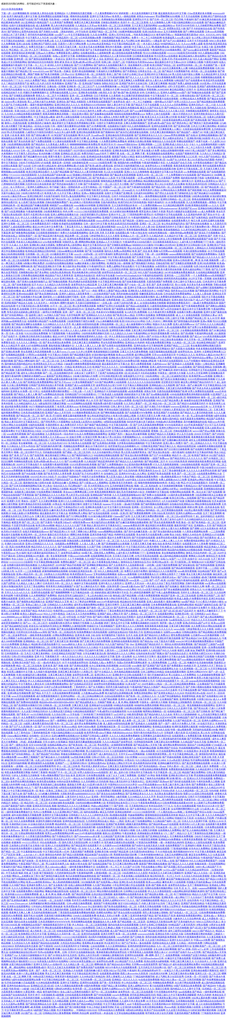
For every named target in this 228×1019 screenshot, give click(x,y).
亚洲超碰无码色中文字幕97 (170, 226)
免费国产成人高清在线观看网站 (56, 257)
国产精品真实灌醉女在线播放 (26, 324)
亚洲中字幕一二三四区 (207, 568)
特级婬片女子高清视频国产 (101, 626)
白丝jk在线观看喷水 (115, 696)
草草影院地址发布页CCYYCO (121, 803)
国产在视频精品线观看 (12, 354)
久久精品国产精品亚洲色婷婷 (99, 461)
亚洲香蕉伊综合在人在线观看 (144, 379)
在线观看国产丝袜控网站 (102, 339)
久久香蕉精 (114, 95)
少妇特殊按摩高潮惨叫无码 (95, 333)
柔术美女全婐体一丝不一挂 (50, 397)
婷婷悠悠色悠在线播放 (175, 278)
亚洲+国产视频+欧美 (156, 885)
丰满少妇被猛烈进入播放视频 (31, 675)
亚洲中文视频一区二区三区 (15, 223)
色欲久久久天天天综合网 (204, 620)
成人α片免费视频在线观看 (51, 577)
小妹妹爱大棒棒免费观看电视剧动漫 (82, 364)
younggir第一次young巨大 (122, 190)
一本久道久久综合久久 (68, 290)
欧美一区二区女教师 (126, 934)
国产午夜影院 (46, 946)
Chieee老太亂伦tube (130, 586)
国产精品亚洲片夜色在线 (51, 236)
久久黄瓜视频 (214, 937)
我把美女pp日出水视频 (182, 290)
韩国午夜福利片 (156, 202)
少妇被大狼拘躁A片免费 (85, 376)
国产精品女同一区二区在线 (66, 199)
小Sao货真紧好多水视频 (199, 13)
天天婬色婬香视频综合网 (44, 912)
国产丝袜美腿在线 (21, 284)
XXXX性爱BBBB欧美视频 (201, 379)
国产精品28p (146, 641)
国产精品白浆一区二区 (27, 415)
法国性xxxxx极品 (172, 632)
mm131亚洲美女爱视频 (74, 690)
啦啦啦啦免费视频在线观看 (81, 220)
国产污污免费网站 (83, 65)
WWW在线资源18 (173, 425)
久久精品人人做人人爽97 (64, 129)
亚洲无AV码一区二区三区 (150, 175)
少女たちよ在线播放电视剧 (203, 144)
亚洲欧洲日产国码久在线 (44, 44)
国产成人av (195, 336)
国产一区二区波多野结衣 (14, 635)
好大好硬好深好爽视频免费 (124, 211)
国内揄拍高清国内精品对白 (18, 364)
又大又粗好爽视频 (66, 638)
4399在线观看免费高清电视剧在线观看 (190, 394)
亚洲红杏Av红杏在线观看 (132, 882)
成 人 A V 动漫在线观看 (188, 315)
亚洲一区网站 (88, 297)
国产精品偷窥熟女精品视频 (95, 931)
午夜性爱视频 (21, 595)
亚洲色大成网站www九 (113, 989)
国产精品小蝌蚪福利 (24, 361)
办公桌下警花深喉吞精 (16, 958)
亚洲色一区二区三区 (168, 330)
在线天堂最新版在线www (36, 531)
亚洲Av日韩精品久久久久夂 (39, 543)
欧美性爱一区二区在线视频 (87, 989)
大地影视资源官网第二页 (158, 754)
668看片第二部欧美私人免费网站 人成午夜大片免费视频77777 (113, 553)
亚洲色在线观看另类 (161, 126)
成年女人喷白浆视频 (31, 373)
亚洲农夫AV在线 (84, 870)
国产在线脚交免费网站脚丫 (204, 449)
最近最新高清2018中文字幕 (172, 13)
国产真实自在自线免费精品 (110, 793)
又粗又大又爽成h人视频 (108, 928)
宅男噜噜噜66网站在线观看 (111, 467)
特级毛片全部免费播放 (93, 476)
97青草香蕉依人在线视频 (140, 952)
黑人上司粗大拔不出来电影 (41, 101)
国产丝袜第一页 (30, 860)
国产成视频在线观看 (95, 169)
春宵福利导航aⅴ (164, 34)
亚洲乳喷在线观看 (40, 592)
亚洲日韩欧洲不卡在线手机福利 (43, 196)
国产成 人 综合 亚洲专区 (101, 59)
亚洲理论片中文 (140, 19)
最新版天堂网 (74, 784)
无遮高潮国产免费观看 (81, 851)
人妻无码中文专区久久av (77, 796)
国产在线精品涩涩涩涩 (81, 684)
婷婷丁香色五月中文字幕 (117, 623)
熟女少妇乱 (175, 534)
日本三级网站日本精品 (152, 671)
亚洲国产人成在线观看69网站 (16, 226)
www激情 (136, 665)
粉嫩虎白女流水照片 (33, 867)
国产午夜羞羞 (41, 19)
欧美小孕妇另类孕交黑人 (116, 598)
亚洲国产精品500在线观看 (135, 50)
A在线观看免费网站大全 (209, 473)
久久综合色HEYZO (57, 443)
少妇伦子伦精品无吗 (204, 836)
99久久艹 (28, 787)
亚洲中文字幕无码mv (100, 16)
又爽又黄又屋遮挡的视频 (55, 909)
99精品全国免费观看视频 (201, 68)
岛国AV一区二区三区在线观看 (154, 568)
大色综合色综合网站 (70, 943)
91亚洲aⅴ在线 (23, 708)
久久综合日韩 (58, 714)
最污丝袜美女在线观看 (74, 80)
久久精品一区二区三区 (183, 342)
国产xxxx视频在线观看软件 (191, 659)
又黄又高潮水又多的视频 (85, 498)
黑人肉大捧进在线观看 (62, 25)
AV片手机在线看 (216, 251)
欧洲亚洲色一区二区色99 (33, 534)
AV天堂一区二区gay (112, 668)
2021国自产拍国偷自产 (69, 476)
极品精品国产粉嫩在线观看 (35, 205)
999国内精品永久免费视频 (212, 726)
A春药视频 (121, 796)
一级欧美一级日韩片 (28, 437)
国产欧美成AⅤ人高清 (103, 178)
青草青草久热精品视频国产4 (60, 586)
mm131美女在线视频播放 (157, 220)
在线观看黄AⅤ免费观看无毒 (187, 735)
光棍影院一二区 (19, 367)
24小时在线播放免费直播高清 (179, 272)
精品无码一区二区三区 (35, 803)
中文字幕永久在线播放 (57, 428)
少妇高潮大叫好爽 (158, 973)
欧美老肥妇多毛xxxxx (81, 574)
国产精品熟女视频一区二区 (159, 894)
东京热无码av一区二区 (115, 998)
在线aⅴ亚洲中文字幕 (64, 56)
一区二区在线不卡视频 (59, 900)
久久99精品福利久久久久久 (198, 519)
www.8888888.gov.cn (11, 617)
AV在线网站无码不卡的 (154, 437)
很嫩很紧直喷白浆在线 (150, 293)
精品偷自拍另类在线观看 (133, 601)
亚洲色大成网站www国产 (173, 92)
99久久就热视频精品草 (138, 126)
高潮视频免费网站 (101, 729)
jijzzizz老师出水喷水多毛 (108, 220)
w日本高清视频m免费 (90, 37)
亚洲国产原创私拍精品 (192, 903)
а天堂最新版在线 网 (39, 958)
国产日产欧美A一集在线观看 (136, 943)
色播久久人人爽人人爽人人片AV (166, 540)
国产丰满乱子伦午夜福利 (157, 406)
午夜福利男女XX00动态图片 (137, 242)
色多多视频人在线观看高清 (135, 876)
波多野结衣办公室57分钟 (109, 385)
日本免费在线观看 (27, 540)
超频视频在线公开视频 (27, 229)
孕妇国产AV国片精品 (214, 550)
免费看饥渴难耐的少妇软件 (144, 623)
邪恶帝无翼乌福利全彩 (117, 687)
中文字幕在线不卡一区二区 (164, 95)
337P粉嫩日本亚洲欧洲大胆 (25, 300)
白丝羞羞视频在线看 (53, 409)
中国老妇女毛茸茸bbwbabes (140, 62)
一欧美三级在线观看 (48, 519)
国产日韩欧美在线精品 (142, 184)
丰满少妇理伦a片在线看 (160, 918)
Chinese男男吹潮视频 (174, 135)
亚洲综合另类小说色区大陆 (169, 934)
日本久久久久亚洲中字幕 (180, 708)
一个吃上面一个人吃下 (81, 391)
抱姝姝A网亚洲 (148, 361)
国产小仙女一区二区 (134, 284)
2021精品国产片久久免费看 (129, 961)
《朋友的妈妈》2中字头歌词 (73, 31)
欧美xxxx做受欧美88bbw (39, 882)
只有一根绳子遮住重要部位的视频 (67, 126)
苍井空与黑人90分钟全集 (107, 870)
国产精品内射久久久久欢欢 (158, 714)
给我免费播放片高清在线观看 (92, 632)
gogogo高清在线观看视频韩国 (204, 681)
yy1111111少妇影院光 (197, 909)
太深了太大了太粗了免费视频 (121, 775)
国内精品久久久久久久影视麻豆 (73, 806)
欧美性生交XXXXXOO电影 (53, 860)
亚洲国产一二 (62, 763)
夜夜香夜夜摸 (36, 367)
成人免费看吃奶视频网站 (168, 297)
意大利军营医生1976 (98, 486)
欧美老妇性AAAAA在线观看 (26, 330)
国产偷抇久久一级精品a (132, 510)
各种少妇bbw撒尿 (87, 726)
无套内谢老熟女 (109, 202)
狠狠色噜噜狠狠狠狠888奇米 (80, 397)
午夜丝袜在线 (180, 358)
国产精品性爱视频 (81, 894)
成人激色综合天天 (108, 754)
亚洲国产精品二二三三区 (176, 345)
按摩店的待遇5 (121, 254)
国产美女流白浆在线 (158, 452)
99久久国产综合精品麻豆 (150, 272)
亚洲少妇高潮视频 (206, 263)
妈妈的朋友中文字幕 (134, 394)
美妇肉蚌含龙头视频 (34, 379)
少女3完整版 (130, 757)
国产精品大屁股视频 (73, 854)
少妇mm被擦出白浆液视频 (70, 251)
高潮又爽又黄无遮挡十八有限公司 (75, 671)
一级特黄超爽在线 (212, 992)
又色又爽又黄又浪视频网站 (86, 342)
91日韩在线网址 (136, 818)
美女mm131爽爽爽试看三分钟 (78, 492)
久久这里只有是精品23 (156, 940)
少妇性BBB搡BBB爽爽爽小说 (90, 803)
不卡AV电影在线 (163, 851)
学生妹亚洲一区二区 (166, 827)
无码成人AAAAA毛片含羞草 (162, 690)
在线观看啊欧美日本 (101, 556)
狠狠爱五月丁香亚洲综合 (22, 748)
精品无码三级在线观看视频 (89, 598)
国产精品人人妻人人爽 (25, 394)
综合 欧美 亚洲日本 (75, 775)
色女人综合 (17, 559)
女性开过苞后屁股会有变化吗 (59, 839)
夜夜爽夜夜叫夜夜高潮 (202, 437)
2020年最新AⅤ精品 (152, 684)
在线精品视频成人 (27, 577)
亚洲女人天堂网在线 (114, 717)
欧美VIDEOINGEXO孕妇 (132, 321)
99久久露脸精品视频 (208, 53)
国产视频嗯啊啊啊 (60, 592)
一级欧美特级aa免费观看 (180, 233)
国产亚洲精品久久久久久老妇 (96, 315)
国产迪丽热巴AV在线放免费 (87, 800)
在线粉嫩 (81, 607)
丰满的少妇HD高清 (14, 543)
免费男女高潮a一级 (116, 287)
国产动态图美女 (208, 537)
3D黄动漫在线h (187, 95)
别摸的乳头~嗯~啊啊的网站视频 (78, 242)
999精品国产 (183, 717)
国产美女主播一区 (46, 537)
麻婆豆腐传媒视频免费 (74, 415)
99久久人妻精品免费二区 (110, 571)
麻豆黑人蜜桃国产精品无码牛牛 (197, 382)
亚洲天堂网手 (112, 604)
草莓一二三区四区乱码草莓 (114, 269)
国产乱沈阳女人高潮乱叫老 (124, 138)
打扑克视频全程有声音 (165, 992)
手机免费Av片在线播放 (171, 546)
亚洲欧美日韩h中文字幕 (181, 775)
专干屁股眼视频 (57, 333)
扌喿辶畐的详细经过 (203, 516)
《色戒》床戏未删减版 (30, 742)
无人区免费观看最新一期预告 (201, 202)
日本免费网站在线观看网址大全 (162, 668)
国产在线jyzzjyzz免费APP (93, 287)
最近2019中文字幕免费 (64, 336)
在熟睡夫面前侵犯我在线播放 (22, 565)
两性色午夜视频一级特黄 (118, 47)
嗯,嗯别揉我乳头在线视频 (41, 763)
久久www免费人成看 (192, 44)
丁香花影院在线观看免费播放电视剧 (76, 912)
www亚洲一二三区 (138, 580)
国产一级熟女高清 (18, 745)
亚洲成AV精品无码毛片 (149, 501)
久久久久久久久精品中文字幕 (99, 656)
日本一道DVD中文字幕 (95, 223)
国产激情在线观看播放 (40, 59)
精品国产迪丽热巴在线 (206, 604)
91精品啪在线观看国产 (84, 711)
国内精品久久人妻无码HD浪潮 (115, 56)
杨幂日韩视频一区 (65, 229)
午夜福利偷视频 (34, 211)
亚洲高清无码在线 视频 (44, 806)
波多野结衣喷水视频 (166, 537)
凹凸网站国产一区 (77, 486)
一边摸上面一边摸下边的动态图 (116, 303)
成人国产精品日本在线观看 (124, 931)
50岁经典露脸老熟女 (68, 287)
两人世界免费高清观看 (84, 306)
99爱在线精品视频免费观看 (154, 769)
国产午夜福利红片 (92, 184)
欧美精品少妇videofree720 (46, 68)
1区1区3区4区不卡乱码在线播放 (140, 373)
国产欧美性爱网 (107, 98)
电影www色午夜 (216, 422)
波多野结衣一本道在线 (101, 1013)
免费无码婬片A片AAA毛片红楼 (118, 879)
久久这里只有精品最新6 (125, 318)
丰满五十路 (207, 47)
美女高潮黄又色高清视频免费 (36, 351)
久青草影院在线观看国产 (99, 101)
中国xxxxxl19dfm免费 (79, 556)
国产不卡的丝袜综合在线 (199, 28)
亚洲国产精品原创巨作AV (71, 309)
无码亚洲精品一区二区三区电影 (90, 257)
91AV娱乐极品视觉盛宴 (100, 516)
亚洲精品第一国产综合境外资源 (68, 50)
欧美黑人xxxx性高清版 (114, 638)
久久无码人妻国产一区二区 (138, 403)
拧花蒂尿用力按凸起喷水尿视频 (40, 857)
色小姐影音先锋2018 (86, 699)
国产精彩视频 (195, 190)
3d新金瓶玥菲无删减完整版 (52, 403)
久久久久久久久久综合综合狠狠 (144, 382)
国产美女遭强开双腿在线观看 (206, 717)
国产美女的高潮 (22, 141)
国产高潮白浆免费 (10, 351)
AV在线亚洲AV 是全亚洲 (196, 751)
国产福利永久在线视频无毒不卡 (110, 65)
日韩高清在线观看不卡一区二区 (172, 681)
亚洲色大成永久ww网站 (82, 1001)
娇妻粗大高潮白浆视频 (139, 141)
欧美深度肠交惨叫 (72, 504)
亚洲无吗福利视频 (17, 763)
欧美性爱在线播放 (46, 781)
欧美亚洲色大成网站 (41, 888)
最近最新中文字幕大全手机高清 (166, 172)
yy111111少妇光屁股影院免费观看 (91, 211)
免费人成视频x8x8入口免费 (173, 479)
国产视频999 (82, 638)
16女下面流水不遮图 (164, 641)
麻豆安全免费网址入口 (200, 854)
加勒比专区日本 (110, 83)
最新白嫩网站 (173, 601)
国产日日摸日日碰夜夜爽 (176, 449)
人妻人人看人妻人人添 (40, 458)
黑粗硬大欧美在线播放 (158, 287)
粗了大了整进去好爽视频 (83, 601)
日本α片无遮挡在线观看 (163, 217)
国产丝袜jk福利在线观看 (110, 708)
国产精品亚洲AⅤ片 (60, 531)
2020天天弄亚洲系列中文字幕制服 (71, 946)
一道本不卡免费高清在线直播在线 (22, 339)
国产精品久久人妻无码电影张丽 (86, 172)
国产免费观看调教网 (139, 513)
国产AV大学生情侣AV (49, 726)
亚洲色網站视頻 (101, 175)
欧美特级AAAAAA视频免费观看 (21, 894)
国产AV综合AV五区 (97, 748)
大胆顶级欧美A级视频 (52, 995)
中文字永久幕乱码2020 (111, 458)
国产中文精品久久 (103, 671)
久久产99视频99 (192, 361)
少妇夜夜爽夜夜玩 (52, 211)
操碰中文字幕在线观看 (85, 583)
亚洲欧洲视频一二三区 (150, 144)
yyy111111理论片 (30, 842)
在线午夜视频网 (100, 208)
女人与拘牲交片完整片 (144, 656)
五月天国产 (193, 617)
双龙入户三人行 (62, 778)
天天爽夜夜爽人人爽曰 (169, 129)
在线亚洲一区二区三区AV (83, 891)
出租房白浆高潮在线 (60, 272)
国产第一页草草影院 (109, 982)
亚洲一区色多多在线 (208, 507)
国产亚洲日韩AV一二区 (26, 800)
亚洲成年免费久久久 (36, 885)
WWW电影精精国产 (31, 607)
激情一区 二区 (208, 397)
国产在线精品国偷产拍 (99, 864)
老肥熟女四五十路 (176, 28)
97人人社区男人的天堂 (127, 339)
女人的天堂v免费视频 (136, 312)
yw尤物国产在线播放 (51, 327)
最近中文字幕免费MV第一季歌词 (202, 226)
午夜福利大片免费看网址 (109, 71)
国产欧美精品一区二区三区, (206, 522)
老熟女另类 (150, 391)
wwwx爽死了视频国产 (28, 757)
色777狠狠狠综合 (182, 894)
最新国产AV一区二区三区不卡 (24, 418)
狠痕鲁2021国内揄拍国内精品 (84, 431)
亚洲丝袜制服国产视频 (91, 409)
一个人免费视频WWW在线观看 (180, 175)
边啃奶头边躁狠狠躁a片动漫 (98, 28)
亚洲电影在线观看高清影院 (125, 641)
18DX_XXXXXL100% (210, 34)
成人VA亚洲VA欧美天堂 (94, 784)
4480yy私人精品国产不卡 (208, 867)
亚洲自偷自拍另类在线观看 (119, 135)
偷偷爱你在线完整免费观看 (198, 400)
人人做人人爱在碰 (201, 293)
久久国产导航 (104, 370)
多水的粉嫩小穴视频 (49, 153)
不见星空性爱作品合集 (23, 525)
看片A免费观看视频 (141, 364)
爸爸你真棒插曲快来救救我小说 (101, 678)
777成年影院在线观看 (57, 470)
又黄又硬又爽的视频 (179, 626)
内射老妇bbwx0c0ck (122, 732)
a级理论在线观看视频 (118, 958)
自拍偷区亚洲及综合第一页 (83, 571)
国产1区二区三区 (30, 522)
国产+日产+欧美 (157, 580)
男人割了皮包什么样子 (171, 519)
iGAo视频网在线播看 (138, 577)
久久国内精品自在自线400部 (210, 1001)
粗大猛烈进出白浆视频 (103, 522)
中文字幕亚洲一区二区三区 (167, 772)
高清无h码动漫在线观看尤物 (161, 169)
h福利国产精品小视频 (44, 1010)
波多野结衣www (86, 510)
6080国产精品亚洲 (118, 851)
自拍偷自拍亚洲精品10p (182, 504)
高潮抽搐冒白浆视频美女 (150, 833)
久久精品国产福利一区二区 (167, 821)
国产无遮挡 (46, 522)
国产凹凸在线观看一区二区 (152, 28)
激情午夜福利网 (13, 376)
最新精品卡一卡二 (135, 159)
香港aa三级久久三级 (35, 604)
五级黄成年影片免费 (80, 909)
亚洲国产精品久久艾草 (57, 601)
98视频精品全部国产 (31, 924)
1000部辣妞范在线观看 (191, 489)
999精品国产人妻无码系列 (181, 924)
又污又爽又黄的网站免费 (125, 864)
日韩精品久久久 (216, 184)
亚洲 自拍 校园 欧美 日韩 (152, 397)
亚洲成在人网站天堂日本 (119, 763)
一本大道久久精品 (150, 44)
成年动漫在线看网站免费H (186, 964)
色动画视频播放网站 (189, 748)
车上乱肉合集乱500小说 (99, 595)
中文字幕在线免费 (187, 690)
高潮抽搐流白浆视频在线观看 (116, 19)
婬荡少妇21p (109, 970)
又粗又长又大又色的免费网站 (81, 614)
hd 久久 (27, 89)
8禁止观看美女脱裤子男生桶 (33, 208)
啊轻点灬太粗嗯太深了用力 (26, 876)
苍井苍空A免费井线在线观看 (86, 900)
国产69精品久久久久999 (176, 108)
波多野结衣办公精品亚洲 (84, 284)
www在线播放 (185, 367)
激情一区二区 (59, 239)
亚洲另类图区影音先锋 (56, 248)
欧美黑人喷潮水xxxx (67, 406)
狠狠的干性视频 (81, 623)
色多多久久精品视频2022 (29, 242)
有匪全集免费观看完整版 (158, 342)
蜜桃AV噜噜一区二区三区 (210, 967)
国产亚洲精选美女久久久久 (148, 135)
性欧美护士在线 (100, 190)
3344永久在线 (163, 729)
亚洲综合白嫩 (59, 482)
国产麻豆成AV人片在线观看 (55, 757)
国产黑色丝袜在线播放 (197, 223)
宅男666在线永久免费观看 (111, 1010)
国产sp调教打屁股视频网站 (209, 287)
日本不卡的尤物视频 (178, 928)
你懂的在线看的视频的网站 (158, 888)
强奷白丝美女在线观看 (141, 269)
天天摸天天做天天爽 (123, 556)
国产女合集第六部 (58, 885)
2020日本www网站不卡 (123, 729)
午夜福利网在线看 (203, 333)
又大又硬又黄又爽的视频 (110, 284)
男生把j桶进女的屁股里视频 (82, 281)
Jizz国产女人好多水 (176, 159)
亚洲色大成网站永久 (37, 187)
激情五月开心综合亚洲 (26, 629)
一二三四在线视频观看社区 (15, 931)
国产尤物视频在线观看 (147, 900)
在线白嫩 (116, 50)
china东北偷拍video (85, 229)
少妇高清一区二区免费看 (69, 388)
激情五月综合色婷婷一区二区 (201, 553)
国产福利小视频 (101, 617)
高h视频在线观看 (118, 815)
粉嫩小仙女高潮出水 (66, 949)
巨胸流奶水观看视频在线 (198, 501)
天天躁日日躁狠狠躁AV (87, 303)
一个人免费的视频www (150, 205)
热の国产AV (51, 150)
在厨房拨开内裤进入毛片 (142, 681)
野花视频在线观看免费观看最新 (210, 775)
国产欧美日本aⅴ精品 (124, 315)
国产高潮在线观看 (79, 665)
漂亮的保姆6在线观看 (127, 293)
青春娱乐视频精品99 (71, 754)
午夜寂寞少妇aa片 (62, 522)
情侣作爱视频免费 (159, 333)
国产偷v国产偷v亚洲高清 (126, 92)
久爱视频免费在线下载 (91, 717)
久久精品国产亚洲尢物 (112, 836)
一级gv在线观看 (147, 751)
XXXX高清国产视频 (102, 418)
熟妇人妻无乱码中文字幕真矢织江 (22, 422)
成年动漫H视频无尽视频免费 (26, 815)
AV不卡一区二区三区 (60, 306)
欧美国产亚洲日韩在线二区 (192, 117)
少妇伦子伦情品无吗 (28, 162)
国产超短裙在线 (186, 565)
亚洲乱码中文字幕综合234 (157, 74)
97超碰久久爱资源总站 (173, 409)
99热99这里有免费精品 (68, 781)
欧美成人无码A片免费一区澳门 (113, 915)
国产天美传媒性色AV (184, 921)
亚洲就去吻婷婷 (123, 812)
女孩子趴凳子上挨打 (148, 699)
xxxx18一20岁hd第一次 (85, 254)
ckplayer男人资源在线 (15, 101)
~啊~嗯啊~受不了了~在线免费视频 (162, 955)
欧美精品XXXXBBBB (43, 190)
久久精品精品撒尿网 (173, 205)
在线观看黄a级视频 (109, 973)
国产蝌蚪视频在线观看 (112, 412)
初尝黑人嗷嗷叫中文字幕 (19, 671)
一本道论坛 (59, 59)
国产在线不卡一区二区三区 (105, 540)
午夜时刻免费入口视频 (208, 781)
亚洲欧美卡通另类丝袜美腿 (167, 269)
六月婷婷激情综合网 (64, 873)
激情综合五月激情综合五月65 (136, 562)
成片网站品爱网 (143, 354)
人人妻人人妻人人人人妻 (88, 345)
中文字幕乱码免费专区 (34, 86)
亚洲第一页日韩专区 (142, 507)
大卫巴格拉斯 (128, 519)
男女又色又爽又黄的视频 (58, 973)
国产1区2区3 (196, 928)
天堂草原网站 (94, 879)
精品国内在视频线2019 (154, 708)
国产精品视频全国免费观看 (211, 101)
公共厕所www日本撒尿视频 (205, 635)
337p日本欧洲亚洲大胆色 (55, 431)
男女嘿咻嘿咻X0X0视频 (168, 16)
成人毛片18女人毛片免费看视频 (123, 559)
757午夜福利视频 (115, 77)
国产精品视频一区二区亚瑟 (131, 921)
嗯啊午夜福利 (67, 303)
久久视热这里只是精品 (60, 711)
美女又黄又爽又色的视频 (199, 574)
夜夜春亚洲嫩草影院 (213, 735)
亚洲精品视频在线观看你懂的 (139, 297)
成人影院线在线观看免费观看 (127, 53)
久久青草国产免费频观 (61, 22)
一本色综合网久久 (18, 47)
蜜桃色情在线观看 (79, 16)
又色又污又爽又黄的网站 (203, 126)
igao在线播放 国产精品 (190, 992)
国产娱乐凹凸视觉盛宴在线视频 (132, 132)
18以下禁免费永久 (151, 59)
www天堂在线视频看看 (23, 696)
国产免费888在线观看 (27, 702)
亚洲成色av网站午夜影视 (98, 309)
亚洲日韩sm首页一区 (162, 562)
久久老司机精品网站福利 (193, 229)
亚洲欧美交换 (101, 851)
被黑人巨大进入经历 (40, 83)
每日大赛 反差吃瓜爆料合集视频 (207, 220)
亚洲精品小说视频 (59, 489)
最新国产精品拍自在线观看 (45, 943)
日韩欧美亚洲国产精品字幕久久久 (158, 446)
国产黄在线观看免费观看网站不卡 (74, 629)
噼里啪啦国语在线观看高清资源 (161, 815)
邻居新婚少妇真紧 (201, 958)
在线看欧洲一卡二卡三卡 (109, 867)
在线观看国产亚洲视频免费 (113, 787)
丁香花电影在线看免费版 (159, 720)
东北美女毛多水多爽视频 (91, 47)
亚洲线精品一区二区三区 (36, 641)
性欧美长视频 (134, 638)
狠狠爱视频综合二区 (39, 647)
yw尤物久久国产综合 (54, 315)
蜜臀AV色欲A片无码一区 (87, 818)
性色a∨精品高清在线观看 (187, 647)
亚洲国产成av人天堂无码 (58, 412)
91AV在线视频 (134, 711)
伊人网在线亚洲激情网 (127, 550)
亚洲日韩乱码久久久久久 (67, 104)
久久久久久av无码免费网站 (174, 104)
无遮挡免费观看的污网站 (28, 370)
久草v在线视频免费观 (175, 327)
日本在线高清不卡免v (91, 117)
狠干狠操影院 (46, 873)
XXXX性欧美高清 (178, 461)
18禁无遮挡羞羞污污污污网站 (69, 650)
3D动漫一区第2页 (120, 513)
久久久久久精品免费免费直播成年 (153, 300)
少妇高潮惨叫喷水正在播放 (209, 495)
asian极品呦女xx (166, 25)
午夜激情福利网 (84, 873)
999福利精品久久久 (170, 44)
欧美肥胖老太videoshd (159, 678)
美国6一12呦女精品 (205, 364)
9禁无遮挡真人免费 (65, 870)
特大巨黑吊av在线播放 (165, 56)
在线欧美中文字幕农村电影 (199, 452)
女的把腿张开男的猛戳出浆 (35, 580)
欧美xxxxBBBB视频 (34, 827)
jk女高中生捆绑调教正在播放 (73, 857)
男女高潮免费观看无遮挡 (35, 510)
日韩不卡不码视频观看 (199, 796)
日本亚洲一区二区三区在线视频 (73, 537)
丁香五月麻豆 (173, 903)
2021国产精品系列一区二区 (64, 37)
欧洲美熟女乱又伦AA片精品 (47, 364)
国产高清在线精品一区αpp (152, 766)
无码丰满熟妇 (156, 278)
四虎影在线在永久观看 (164, 943)
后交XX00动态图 (37, 745)
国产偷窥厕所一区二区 (108, 876)
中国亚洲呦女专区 (153, 467)
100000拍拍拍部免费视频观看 (176, 257)
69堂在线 (71, 617)
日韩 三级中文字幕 (174, 318)
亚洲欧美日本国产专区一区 (26, 662)
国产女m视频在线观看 (157, 394)
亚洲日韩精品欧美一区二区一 (171, 617)
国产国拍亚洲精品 (202, 367)
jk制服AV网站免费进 (33, 263)
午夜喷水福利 (211, 62)
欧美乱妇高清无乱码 (196, 184)
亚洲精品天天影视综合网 (159, 921)
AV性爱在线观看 (50, 330)
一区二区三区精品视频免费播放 (179, 684)
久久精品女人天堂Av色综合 (21, 446)
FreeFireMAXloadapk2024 (128, 275)
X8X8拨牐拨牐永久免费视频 (134, 367)
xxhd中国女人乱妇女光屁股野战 (141, 479)
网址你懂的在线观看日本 (109, 891)
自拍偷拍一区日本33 (39, 735)
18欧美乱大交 (105, 92)
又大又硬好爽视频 (48, 501)
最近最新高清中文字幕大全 (116, 364)
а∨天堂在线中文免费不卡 (197, 607)
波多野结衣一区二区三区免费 (69, 760)
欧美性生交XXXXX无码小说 (16, 650)
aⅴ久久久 (214, 205)
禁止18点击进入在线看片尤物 (142, 248)
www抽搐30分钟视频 (85, 205)
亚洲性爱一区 (21, 59)
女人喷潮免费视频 (157, 662)
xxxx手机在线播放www (150, 784)
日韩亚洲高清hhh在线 (62, 647)
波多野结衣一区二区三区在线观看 (135, 992)
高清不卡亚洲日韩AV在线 (36, 214)
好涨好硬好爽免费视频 (178, 196)
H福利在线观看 (36, 425)
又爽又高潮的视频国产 (135, 123)
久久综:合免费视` (99, 34)
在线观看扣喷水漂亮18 (60, 623)
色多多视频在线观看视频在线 (211, 348)
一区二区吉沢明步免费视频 (128, 348)
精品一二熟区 (117, 821)
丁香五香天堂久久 (73, 226)
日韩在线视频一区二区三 (112, 324)
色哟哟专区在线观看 (124, 534)
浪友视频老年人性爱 (138, 65)
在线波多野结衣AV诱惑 (110, 860)
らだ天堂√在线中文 (187, 559)
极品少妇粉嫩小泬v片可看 (66, 458)
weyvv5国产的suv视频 (204, 431)
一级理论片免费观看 (50, 312)
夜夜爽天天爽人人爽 (33, 358)
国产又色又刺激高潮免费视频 (148, 425)
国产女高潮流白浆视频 (104, 443)
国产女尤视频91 (96, 687)
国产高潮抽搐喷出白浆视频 (115, 543)
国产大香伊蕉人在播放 (152, 586)
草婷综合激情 (43, 199)
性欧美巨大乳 (148, 827)
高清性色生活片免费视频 (41, 318)
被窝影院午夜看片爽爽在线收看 (86, 998)
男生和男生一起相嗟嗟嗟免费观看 (114, 745)
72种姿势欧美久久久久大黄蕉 (104, 236)
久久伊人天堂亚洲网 (197, 373)
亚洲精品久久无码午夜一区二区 (63, 934)
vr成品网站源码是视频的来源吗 (188, 891)
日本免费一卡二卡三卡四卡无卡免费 (193, 147)
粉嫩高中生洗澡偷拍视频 (200, 662)
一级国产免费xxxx (159, 458)
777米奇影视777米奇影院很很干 (96, 714)
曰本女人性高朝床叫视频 (27, 998)
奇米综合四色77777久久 (161, 806)
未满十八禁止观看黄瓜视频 (30, 973)
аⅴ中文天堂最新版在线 (77, 34)
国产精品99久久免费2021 (157, 635)
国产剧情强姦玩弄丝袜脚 (186, 321)
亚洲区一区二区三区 (149, 223)
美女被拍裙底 (81, 479)
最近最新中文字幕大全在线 (171, 656)
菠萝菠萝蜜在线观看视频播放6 (39, 678)
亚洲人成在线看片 (156, 601)
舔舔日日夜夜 (162, 989)
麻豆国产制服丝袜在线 (177, 879)
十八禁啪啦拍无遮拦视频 (79, 13)
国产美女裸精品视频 (42, 650)
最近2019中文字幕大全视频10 (115, 431)
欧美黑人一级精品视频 (124, 16)
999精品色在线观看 (123, 705)
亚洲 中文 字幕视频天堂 (46, 656)
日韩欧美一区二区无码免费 (57, 705)
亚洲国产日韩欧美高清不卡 (116, 217)
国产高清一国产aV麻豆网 (189, 385)
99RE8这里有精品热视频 (97, 659)
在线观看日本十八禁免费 (195, 543)
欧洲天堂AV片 (108, 144)
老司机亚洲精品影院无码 (142, 995)
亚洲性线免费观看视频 (78, 239)
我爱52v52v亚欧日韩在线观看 (198, 793)
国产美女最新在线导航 (46, 787)
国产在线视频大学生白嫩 (29, 297)
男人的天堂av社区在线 (77, 495)
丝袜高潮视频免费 (110, 40)
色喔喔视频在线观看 (211, 77)
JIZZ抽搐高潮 (88, 882)
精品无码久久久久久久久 (44, 546)
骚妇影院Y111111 (27, 961)
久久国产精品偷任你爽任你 (153, 931)
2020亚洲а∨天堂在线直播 (213, 83)
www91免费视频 (120, 995)
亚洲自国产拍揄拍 (91, 83)
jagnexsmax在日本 (199, 406)
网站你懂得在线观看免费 (208, 504)
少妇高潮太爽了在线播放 (35, 769)
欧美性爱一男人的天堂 (98, 739)
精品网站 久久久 (72, 370)
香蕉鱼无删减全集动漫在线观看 (139, 860)
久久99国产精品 (17, 885)
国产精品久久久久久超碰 (181, 864)
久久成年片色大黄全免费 (132, 1001)
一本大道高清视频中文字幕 (143, 13)
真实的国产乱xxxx (187, 208)
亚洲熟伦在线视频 (115, 940)
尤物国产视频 (104, 702)
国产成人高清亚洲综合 (188, 857)
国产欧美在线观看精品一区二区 (120, 906)
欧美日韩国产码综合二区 (163, 65)
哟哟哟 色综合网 (80, 1013)
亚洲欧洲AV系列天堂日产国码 (124, 358)
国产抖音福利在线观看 (143, 537)
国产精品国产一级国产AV (190, 132)
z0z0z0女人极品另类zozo (13, 196)
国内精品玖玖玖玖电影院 (40, 62)
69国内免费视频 (92, 985)
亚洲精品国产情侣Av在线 (198, 812)
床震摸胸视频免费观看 (178, 437)
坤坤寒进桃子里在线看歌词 (114, 379)
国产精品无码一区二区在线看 (166, 187)
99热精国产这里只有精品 (194, 955)
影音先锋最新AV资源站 (13, 98)
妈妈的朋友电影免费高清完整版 (204, 461)
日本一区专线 (16, 333)
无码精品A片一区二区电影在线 (86, 248)
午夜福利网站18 (141, 333)
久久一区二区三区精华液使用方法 (173, 946)
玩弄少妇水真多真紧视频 (206, 266)
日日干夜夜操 (101, 95)
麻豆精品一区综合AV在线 (36, 126)
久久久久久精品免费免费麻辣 (124, 735)
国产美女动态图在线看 (155, 928)
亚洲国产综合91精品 (188, 537)
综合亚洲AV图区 (80, 114)
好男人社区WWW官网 (164, 717)
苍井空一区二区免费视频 (22, 181)
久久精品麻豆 (137, 254)
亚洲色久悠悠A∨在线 (74, 156)
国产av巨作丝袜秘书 (170, 309)
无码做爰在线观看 (52, 452)
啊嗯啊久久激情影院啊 (74, 626)
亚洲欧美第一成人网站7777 (175, 897)
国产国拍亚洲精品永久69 (38, 1004)
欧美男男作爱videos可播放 (97, 732)
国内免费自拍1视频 (162, 260)
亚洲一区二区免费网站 (47, 111)
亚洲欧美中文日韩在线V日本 (191, 245)
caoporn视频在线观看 (179, 254)
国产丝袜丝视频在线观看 (156, 848)
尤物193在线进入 (75, 169)
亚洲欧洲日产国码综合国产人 (58, 479)
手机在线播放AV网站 (151, 867)
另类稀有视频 (155, 229)
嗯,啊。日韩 (61, 952)
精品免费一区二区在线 (76, 236)
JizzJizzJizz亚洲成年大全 (18, 589)
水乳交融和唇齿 (103, 528)
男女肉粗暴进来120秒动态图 (86, 272)
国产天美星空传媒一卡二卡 (146, 257)
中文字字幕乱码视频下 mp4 (117, 1004)
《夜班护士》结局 (14, 857)
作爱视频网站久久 (131, 437)
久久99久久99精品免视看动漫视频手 (23, 114)
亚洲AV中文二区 (116, 214)
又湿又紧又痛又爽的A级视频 (135, 604)
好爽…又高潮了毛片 (39, 120)
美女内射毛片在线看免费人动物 (152, 534)
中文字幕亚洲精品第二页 (185, 754)
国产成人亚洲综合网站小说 (134, 278)
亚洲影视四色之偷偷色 (39, 123)
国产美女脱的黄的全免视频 (167, 531)
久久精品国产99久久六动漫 (162, 650)
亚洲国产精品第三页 (195, 318)
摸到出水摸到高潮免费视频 (179, 644)
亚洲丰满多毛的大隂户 (183, 300)
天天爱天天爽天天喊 (140, 543)
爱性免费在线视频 (180, 635)
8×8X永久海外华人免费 (89, 111)
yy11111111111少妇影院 (21, 562)
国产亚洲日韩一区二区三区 (210, 95)
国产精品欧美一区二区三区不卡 (38, 870)
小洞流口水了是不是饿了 (14, 34)
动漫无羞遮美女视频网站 (192, 418)
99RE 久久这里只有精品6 (54, 418)
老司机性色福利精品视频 (40, 34)
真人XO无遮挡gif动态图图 (200, 159)
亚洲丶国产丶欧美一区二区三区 (79, 312)
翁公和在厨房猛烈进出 (173, 223)
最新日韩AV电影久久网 (192, 586)
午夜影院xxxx (8, 553)
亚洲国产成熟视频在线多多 (211, 86)
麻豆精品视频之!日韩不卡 (183, 89)
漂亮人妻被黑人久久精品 (119, 976)
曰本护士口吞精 (191, 77)
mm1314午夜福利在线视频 (88, 833)
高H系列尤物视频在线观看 (102, 937)
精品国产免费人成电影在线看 (183, 83)
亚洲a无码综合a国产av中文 (196, 623)
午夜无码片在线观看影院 (170, 361)
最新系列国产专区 (183, 525)
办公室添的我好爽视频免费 (138, 464)
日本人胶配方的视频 (146, 830)
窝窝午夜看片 (55, 156)
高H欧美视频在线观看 (196, 205)
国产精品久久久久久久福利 (103, 918)
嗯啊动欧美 (26, 266)
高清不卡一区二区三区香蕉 (134, 22)
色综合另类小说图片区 (118, 440)
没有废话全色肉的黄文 (89, 68)
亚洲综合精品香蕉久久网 (135, 790)
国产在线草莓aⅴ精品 (107, 882)
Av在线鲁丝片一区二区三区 (55, 998)
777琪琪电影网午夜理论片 (140, 214)
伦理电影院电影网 (143, 742)
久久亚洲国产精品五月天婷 (18, 77)
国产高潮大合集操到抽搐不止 (32, 281)
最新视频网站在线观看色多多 (128, 894)
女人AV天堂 (213, 318)
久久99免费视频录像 (106, 86)
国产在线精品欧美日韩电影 (60, 598)
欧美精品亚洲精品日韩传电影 (40, 251)
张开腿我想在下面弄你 (113, 635)
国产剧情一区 (121, 806)
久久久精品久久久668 (121, 333)
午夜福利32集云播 (68, 668)
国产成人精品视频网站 (211, 617)
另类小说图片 (47, 229)
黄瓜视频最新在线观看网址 (160, 153)
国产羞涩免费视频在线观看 (133, 678)
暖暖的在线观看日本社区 (95, 327)
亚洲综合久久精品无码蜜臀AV (90, 611)
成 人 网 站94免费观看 (98, 138)
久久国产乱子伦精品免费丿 (15, 104)
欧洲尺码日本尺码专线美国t (132, 202)
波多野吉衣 (119, 101)
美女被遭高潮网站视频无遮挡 (205, 345)
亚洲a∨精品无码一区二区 (29, 574)
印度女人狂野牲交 (171, 906)
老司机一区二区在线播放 (204, 71)
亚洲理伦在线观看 (134, 955)
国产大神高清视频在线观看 (55, 300)
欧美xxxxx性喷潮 (124, 354)
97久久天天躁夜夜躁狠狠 (166, 464)
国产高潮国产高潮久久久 (92, 440)
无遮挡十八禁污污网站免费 (72, 44)
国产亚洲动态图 (181, 126)
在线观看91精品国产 (37, 321)
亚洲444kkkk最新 (25, 293)
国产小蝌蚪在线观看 (193, 31)
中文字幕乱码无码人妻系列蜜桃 (142, 546)
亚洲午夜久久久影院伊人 (127, 199)
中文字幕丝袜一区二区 (37, 489)
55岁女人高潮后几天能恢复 (25, 775)
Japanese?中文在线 (112, 504)
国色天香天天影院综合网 (75, 842)
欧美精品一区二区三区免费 (66, 449)
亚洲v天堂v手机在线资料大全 (177, 59)
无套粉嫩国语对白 (34, 818)
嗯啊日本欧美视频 (79, 534)
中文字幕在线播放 (144, 266)
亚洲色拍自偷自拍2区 (74, 821)
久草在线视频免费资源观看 (66, 693)
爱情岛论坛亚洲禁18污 (66, 260)
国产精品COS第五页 (215, 879)
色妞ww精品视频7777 (102, 806)
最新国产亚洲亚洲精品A (59, 376)
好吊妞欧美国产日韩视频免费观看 (18, 537)
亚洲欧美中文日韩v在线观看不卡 (129, 675)
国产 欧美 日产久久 (19, 455)
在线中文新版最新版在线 (22, 25)
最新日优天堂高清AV (58, 534)
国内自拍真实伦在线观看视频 (123, 924)
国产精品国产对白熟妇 (48, 754)
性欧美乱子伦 (136, 632)
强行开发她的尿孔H (157, 675)
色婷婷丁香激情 (39, 772)
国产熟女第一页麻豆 (60, 71)
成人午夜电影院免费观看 (53, 220)
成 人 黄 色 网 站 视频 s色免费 (55, 894)
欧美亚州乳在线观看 (213, 80)
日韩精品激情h (189, 632)
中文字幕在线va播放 (44, 117)
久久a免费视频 (16, 928)
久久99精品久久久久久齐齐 (57, 324)
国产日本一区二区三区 (161, 19)
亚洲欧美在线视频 (87, 92)
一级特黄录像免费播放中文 (18, 812)
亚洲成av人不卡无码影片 (109, 242)
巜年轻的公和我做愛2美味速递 (47, 906)
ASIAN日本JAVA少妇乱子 (43, 476)
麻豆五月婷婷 (107, 812)
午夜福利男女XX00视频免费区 (166, 50)
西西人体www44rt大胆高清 (134, 973)
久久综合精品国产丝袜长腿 (51, 175)
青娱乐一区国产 (29, 501)
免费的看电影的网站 (194, 540)
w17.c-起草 (203, 949)
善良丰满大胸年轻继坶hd (102, 108)
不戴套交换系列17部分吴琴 (99, 348)
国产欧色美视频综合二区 (199, 409)
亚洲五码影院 (56, 208)
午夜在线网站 (73, 333)
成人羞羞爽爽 (43, 25)
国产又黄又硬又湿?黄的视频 (64, 641)
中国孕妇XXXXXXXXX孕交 (122, 784)
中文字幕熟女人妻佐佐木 (31, 684)
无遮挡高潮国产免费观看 (159, 281)
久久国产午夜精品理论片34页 (69, 507)
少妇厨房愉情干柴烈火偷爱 (81, 321)
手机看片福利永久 (139, 598)
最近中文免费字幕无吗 (119, 537)
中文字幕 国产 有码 (22, 68)
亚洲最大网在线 (15, 787)
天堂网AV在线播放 (145, 315)
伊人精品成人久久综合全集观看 (23, 220)
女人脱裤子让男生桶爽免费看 (209, 803)
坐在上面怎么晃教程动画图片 (75, 992)
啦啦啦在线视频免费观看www (129, 114)
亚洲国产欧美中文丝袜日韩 (133, 83)
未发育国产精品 (29, 611)
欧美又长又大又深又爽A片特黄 (161, 117)
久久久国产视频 (71, 958)
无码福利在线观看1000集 (205, 729)
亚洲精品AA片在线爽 (213, 534)
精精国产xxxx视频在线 (61, 205)
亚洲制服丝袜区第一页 (108, 726)
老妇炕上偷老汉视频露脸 (136, 458)
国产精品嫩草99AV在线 (35, 156)
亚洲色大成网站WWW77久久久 (118, 900)
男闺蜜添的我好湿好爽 (125, 854)
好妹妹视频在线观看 (113, 449)
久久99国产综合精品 (95, 559)
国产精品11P (165, 964)
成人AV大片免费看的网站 (128, 59)
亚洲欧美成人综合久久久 (175, 144)
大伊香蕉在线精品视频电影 (131, 443)
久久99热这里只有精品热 (92, 976)
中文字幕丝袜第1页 (155, 159)
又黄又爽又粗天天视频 (59, 675)
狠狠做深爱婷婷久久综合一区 (92, 336)
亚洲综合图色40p (97, 763)
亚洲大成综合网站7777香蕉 (196, 269)
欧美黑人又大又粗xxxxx (52, 437)
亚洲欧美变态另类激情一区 (123, 482)
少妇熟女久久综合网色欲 (56, 574)
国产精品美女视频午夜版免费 (39, 949)
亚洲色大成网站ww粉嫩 (156, 498)
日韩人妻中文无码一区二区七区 (127, 406)
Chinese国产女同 (121, 516)
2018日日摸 (125, 665)
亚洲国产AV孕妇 (146, 775)
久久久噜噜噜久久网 (159, 22)
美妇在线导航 (21, 120)
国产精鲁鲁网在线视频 (23, 233)
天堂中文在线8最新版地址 (43, 309)
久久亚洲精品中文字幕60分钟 (36, 239)
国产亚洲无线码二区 (81, 178)
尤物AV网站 (216, 876)
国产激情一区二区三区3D (100, 607)
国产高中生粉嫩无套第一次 (138, 531)
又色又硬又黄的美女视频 (181, 973)
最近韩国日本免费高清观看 (159, 525)
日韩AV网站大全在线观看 (14, 425)
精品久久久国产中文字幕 (205, 894)
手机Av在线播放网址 (155, 86)
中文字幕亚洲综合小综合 (28, 431)
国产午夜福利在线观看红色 (124, 397)
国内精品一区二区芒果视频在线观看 (164, 510)
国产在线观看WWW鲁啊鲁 (138, 412)
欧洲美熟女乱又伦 (82, 367)
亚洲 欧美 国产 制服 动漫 (55, 665)
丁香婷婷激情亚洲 (40, 732)
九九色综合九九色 (20, 943)
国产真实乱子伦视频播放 (207, 233)
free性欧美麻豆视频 (80, 757)
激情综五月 (212, 556)
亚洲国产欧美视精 (115, 824)
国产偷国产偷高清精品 (96, 425)
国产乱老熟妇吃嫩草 (17, 900)
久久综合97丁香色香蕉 (202, 897)
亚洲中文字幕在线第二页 (189, 169)
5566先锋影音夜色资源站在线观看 (82, 181)
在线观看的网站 (165, 614)
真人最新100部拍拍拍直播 (85, 324)
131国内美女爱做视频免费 (180, 495)
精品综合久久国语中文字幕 (28, 909)
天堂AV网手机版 (134, 467)
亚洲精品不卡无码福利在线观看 (110, 391)
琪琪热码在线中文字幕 (183, 1004)
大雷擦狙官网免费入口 (213, 351)
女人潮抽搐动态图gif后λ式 (58, 809)
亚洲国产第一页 (73, 83)
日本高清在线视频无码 (32, 412)
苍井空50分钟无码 (185, 25)
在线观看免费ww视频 (53, 1007)
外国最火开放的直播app (199, 882)
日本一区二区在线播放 (32, 150)
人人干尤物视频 (75, 559)
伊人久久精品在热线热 (39, 681)
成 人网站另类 (149, 638)
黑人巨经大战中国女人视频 (186, 74)
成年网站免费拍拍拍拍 (174, 745)
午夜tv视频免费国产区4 (52, 775)
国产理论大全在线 (164, 193)
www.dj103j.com (41, 71)
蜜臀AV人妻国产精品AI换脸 (112, 290)
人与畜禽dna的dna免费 (92, 693)
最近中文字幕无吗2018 (94, 245)
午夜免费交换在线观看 (71, 659)
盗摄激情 (16, 842)
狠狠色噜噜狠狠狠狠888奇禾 (152, 482)
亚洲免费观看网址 (149, 339)
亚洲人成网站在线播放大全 (64, 214)
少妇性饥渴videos (51, 400)
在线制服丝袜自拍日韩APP (23, 952)
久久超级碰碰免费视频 (208, 675)
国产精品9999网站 (92, 217)
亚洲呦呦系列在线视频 (118, 909)
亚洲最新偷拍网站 (114, 760)
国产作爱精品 (130, 71)
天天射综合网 (14, 860)
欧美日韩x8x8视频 (45, 525)
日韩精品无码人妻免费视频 (57, 1013)
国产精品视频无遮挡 (80, 354)
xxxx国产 (59, 34)
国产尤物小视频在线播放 (198, 687)
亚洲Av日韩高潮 (181, 260)
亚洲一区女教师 (123, 656)
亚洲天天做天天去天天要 (139, 717)
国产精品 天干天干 (41, 693)
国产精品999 (105, 400)
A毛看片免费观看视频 (148, 595)
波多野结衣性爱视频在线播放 (109, 684)
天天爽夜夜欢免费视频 (181, 836)
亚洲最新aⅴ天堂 (202, 525)
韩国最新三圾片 (68, 111)
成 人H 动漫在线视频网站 (209, 1004)
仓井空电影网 (73, 315)
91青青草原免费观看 (192, 839)
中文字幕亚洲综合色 (153, 607)
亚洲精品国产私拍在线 (33, 428)
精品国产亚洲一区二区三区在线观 (178, 595)
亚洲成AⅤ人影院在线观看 (198, 842)
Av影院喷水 (161, 266)
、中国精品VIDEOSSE (85, 1010)
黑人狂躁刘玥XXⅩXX (97, 751)
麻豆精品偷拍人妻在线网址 (192, 56)
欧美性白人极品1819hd (207, 354)
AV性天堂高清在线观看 (146, 556)
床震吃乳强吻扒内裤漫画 (48, 821)
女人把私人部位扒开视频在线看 (208, 37)
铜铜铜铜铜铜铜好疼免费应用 (85, 144)
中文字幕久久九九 (141, 47)
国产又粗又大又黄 (134, 940)
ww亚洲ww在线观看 (215, 583)
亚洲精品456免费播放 (169, 839)
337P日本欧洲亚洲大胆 (110, 376)
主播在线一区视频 (56, 86)
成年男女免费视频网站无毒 (88, 723)
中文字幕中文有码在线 (99, 196)
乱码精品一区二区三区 (214, 989)
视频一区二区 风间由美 (146, 486)
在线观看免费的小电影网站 (150, 388)
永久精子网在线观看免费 (187, 982)
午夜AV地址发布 (138, 233)
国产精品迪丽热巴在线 (16, 626)
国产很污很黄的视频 (75, 1007)
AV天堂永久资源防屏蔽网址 (160, 1001)
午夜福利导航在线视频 (84, 467)
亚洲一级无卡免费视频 (29, 620)
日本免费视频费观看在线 (163, 604)
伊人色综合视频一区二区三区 (115, 498)
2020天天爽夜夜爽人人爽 (175, 68)
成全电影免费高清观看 (16, 406)
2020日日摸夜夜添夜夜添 (100, 80)
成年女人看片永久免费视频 (159, 80)
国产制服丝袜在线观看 (199, 92)
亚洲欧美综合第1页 (176, 397)
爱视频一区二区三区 (161, 431)
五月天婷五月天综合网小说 (152, 967)
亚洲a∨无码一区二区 (95, 77)
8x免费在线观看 (57, 321)
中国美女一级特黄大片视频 (153, 702)
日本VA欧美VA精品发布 (44, 165)
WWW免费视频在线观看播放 (16, 348)
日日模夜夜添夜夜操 (142, 56)
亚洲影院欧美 (103, 205)
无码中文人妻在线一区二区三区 (196, 592)
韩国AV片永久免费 (162, 324)
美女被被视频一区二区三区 (32, 443)
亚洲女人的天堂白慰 (88, 955)
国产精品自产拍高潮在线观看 (36, 28)
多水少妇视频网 (91, 681)
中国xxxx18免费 (202, 940)
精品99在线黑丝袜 (186, 446)
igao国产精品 (188, 601)
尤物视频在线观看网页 (197, 111)
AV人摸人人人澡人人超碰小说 (75, 330)
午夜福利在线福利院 (152, 275)
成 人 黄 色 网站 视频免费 (125, 702)
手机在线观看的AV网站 (13, 882)
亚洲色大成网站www (212, 720)
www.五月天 (122, 226)
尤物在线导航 (163, 263)
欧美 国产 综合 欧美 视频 (145, 251)
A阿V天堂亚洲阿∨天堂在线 (182, 86)
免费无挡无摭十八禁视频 (41, 47)
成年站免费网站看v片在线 (70, 165)
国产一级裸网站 (58, 720)
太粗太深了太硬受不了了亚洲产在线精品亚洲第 (98, 373)
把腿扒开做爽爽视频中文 (36, 92)
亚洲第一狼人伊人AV (127, 839)
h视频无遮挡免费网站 (136, 824)
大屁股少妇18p (204, 699)
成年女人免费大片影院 (62, 120)
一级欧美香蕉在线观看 (39, 635)
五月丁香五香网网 (212, 513)
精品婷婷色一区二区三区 (68, 824)
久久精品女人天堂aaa (86, 25)
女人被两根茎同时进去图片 (28, 479)
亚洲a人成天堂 (109, 800)
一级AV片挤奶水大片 (182, 114)
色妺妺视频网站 (136, 815)
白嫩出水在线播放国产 (71, 568)
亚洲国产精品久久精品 (27, 690)
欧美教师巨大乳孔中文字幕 (32, 934)
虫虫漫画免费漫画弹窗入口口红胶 (180, 156)
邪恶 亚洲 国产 (90, 754)
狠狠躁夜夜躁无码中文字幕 (57, 924)
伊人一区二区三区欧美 (68, 766)
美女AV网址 (63, 708)
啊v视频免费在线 (160, 47)
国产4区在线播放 (35, 434)
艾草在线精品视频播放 (104, 574)
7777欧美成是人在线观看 (110, 394)
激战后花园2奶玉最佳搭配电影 (99, 226)
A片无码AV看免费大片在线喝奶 (58, 607)
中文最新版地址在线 (31, 851)
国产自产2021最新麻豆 (174, 40)
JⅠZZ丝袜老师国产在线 (102, 293)
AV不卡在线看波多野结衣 (75, 662)
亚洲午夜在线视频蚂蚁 (83, 71)
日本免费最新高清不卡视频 (44, 223)
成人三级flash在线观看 (32, 178)
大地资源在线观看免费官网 (196, 129)
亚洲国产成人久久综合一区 (198, 873)
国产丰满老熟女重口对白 (165, 998)
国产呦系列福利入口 (82, 455)
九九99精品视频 (60, 1001)
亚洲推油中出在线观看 (100, 705)
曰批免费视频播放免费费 (212, 912)
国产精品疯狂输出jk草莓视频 (145, 897)
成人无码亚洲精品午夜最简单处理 (181, 467)
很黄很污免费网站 (94, 760)
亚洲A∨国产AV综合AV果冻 (153, 336)
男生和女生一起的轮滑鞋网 (135, 629)
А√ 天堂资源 (215, 406)
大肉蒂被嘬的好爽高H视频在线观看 (47, 903)
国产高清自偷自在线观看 (17, 687)
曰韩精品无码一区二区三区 (68, 217)
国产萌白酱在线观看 (178, 336)
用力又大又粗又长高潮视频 (61, 967)
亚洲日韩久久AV (102, 675)
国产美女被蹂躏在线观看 (176, 589)
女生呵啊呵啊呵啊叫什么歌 (185, 809)
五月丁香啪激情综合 (197, 885)
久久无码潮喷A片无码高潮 (94, 781)
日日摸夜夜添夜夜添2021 (165, 242)
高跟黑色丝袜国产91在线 (20, 19)
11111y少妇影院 (98, 537)
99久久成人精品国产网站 (206, 59)
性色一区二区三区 (63, 723)
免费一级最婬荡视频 (146, 208)
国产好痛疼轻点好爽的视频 (71, 751)
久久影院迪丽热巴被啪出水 (124, 751)
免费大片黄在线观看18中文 (111, 159)
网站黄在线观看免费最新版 (59, 928)
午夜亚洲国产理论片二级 (31, 864)
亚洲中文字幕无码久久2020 (45, 278)
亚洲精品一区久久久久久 (124, 979)
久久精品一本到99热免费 (189, 943)
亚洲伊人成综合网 (127, 699)
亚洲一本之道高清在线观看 (103, 830)
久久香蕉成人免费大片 (57, 144)
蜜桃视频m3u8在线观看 (13, 172)
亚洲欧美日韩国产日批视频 (200, 656)
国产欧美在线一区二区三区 (82, 745)
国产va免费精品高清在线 (51, 394)
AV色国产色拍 (84, 617)
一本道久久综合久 (150, 199)
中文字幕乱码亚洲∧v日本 (56, 851)
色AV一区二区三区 (12, 86)
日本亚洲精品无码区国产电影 (66, 653)
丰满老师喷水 (52, 425)
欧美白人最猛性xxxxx (31, 614)
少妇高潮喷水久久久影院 (134, 873)
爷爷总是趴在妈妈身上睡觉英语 (23, 312)
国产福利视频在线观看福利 (65, 440)
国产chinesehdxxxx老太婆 (87, 836)
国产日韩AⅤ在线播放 (189, 577)
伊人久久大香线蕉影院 (159, 891)
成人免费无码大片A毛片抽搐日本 (39, 290)
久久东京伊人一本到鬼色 (46, 303)
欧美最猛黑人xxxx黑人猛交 (177, 37)
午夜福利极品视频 (146, 748)
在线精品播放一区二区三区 (181, 711)
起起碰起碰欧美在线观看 (61, 803)
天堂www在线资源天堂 (164, 354)
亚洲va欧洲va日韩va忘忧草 (86, 62)
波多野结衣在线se (177, 885)
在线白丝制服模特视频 (172, 150)
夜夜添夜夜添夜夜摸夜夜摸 (187, 165)
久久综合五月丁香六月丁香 (69, 678)
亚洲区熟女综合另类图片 (123, 617)
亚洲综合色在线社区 (84, 275)
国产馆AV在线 (204, 498)
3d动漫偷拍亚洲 (80, 162)
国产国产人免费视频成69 (110, 464)
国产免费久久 (30, 793)
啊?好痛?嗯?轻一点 (176, 778)
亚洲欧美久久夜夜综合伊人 (142, 290)
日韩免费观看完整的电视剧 (198, 934)
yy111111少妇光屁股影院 (74, 937)
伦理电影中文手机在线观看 (168, 214)
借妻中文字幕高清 (92, 504)
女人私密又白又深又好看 (126, 418)
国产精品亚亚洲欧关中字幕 (47, 266)
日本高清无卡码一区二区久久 (58, 583)
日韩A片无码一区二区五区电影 (107, 757)
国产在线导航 (37, 455)
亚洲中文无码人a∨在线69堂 (47, 964)
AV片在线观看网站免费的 (169, 751)
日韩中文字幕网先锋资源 (109, 123)
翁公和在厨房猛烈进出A (99, 415)
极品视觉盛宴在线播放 (43, 89)
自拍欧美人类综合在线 (41, 13)
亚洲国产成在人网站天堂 (110, 614)
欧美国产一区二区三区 (150, 611)
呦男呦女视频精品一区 (154, 711)
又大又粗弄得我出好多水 (124, 205)
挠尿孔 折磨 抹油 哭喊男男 (191, 650)
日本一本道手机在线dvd (76, 918)
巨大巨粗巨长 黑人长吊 (198, 732)
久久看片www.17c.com (63, 351)
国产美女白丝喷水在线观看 (127, 912)
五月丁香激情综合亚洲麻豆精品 (203, 833)
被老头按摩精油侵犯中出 (148, 156)
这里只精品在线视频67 (20, 964)
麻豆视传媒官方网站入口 (58, 455)
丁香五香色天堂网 (48, 800)
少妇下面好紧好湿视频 (147, 309)
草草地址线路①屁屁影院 (117, 409)
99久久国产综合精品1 (210, 156)
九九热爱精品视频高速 (107, 769)
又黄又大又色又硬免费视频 (37, 138)
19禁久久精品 (197, 879)
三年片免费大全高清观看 (191, 827)
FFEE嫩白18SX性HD (164, 245)
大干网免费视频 (107, 550)
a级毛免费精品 (134, 181)
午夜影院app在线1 (141, 1004)
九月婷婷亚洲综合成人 (97, 821)
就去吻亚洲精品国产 (206, 342)
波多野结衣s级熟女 (70, 553)
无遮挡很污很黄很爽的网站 (58, 915)
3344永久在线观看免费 (84, 915)
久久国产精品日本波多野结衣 (146, 409)
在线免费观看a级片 (36, 967)
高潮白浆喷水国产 (191, 757)
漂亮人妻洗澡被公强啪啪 (155, 912)
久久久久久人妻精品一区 (29, 342)
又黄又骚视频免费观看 (115, 489)
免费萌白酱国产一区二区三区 (75, 562)
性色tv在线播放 (46, 952)
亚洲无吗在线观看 (90, 934)
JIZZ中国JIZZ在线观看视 (86, 150)
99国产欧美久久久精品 (16, 647)
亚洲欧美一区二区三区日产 (81, 86)
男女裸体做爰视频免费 (111, 120)
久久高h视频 (96, 623)
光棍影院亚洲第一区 (193, 187)
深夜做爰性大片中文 (133, 376)
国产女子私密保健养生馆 (98, 50)
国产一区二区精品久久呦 (41, 739)
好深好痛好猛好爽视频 (103, 354)
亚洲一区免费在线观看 (213, 647)
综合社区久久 (60, 486)
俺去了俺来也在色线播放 (152, 778)
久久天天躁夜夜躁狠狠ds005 (126, 495)
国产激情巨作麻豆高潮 (52, 876)
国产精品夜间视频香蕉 (183, 568)
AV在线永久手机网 (204, 818)
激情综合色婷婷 (53, 854)
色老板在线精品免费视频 (194, 906)
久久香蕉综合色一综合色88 (59, 434)
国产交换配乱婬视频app (119, 245)
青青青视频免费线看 (136, 229)
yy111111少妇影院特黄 (143, 812)
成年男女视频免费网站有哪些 (89, 604)
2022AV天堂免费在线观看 (22, 199)
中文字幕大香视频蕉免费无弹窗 (166, 77)
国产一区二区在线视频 (107, 510)
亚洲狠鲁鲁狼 (11, 287)
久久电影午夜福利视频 (45, 671)
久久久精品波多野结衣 (196, 870)
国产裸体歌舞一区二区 (37, 699)
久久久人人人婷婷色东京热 (94, 815)
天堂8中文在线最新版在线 (81, 952)
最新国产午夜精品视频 (105, 903)
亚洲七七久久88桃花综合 (71, 501)
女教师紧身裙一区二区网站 (120, 300)
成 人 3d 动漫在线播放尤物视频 (150, 303)
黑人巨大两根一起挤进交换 (84, 147)
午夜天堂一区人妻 (71, 327)
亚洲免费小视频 (64, 89)
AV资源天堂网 (89, 437)
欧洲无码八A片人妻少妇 (142, 226)
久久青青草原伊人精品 (147, 190)
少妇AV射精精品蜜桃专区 (122, 501)
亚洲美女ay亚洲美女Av (206, 181)
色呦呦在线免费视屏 (73, 446)
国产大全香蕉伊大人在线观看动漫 (126, 565)
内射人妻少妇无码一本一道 (175, 415)
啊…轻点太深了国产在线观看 (207, 492)
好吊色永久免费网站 (199, 848)
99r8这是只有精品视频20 (132, 89)
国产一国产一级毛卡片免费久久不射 (177, 723)
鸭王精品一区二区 (18, 50)
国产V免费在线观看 (41, 141)
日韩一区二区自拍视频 (103, 839)
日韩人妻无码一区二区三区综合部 (106, 479)
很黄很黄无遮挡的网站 (37, 98)
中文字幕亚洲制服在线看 (46, 562)
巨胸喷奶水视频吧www (34, 376)
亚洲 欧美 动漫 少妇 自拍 (87, 635)
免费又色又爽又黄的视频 (87, 22)
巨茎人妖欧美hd (213, 428)
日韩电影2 (200, 614)
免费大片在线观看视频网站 (74, 233)
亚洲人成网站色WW (138, 985)
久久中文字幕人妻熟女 (68, 193)
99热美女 (175, 333)
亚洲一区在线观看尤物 (63, 1004)
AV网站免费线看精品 (63, 635)
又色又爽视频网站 (69, 361)
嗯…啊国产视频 (31, 74)
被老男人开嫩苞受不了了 (210, 611)
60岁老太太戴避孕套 (50, 339)
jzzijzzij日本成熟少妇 (51, 690)
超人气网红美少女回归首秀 (170, 976)
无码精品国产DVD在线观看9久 (81, 394)
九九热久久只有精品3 (211, 153)
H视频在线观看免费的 (146, 476)
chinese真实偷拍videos (72, 77)
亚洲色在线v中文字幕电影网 (148, 345)
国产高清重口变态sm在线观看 (179, 867)
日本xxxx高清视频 (214, 31)
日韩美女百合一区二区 (149, 71)
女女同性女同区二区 (134, 668)
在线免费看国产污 (105, 827)
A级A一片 (124, 897)
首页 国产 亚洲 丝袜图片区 (160, 284)
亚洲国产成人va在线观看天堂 (80, 385)
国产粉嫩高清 (165, 370)
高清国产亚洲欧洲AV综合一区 (67, 28)
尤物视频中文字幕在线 (157, 492)
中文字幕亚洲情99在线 (109, 281)
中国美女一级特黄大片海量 (172, 373)
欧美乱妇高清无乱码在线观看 (123, 223)
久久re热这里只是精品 (178, 760)
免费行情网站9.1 (110, 68)
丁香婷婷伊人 (80, 687)
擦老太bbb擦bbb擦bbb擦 (57, 178)
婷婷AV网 (192, 507)
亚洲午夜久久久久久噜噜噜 (130, 626)
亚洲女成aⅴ (210, 915)
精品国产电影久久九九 (81, 489)
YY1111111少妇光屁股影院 (22, 175)
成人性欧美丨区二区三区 (43, 931)
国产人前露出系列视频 (73, 400)
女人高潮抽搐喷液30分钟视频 (141, 129)
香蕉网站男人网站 (78, 513)
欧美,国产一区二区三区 (184, 473)
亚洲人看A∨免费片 (173, 443)
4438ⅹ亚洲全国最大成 (67, 589)
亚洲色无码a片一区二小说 (202, 104)
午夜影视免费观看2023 (149, 803)
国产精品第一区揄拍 (132, 220)
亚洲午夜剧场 (98, 909)
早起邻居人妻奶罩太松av (163, 577)
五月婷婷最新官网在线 (121, 486)
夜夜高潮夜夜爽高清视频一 (57, 114)
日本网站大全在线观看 (135, 891)
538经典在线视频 (200, 196)
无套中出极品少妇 (10, 193)
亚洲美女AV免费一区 (21, 391)
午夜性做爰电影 (80, 108)
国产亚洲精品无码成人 (157, 836)
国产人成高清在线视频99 (62, 699)
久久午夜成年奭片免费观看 (162, 312)
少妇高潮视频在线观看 (18, 144)
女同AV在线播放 (119, 739)
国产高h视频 (187, 333)
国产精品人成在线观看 (30, 400)
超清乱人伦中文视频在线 (60, 65)
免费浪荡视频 (49, 388)
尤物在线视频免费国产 (56, 202)
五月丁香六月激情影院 (114, 248)
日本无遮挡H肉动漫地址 (141, 851)
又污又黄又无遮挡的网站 (144, 25)
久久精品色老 (156, 236)
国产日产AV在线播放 (160, 455)
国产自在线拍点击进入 (176, 653)
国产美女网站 (42, 272)
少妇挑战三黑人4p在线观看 (132, 918)
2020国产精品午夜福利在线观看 (183, 580)
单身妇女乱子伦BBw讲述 (161, 790)
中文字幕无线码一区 (59, 769)
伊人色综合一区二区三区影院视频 (89, 924)
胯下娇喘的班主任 (183, 193)
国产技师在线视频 (59, 98)
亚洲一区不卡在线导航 (87, 269)
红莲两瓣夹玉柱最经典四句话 (156, 735)
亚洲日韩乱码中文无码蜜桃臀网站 (43, 937)
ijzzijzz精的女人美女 (72, 644)
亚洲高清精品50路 (105, 778)
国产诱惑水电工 (180, 123)
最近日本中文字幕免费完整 (196, 309)
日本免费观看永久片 (148, 574)
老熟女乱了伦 (145, 659)
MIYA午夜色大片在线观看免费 (121, 967)
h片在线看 (45, 162)
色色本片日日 (45, 611)
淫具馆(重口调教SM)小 (128, 827)
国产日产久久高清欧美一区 (23, 726)
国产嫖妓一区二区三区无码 (77, 452)
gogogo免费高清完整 (133, 525)
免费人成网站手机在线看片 (120, 266)
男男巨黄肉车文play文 (149, 470)
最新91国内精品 (170, 418)
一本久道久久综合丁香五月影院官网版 (164, 583)
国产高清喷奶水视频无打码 (28, 705)
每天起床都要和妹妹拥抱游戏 (81, 876)
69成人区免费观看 (30, 784)
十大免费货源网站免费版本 (113, 141)
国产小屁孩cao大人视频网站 (93, 482)
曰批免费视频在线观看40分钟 (177, 803)
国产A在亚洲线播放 (15, 211)
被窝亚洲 (16, 522)
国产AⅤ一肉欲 (89, 290)
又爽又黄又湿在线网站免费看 (50, 516)
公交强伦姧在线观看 (130, 1007)
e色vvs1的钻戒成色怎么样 (115, 111)
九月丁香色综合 (22, 732)
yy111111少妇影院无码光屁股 (182, 53)
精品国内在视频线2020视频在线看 (184, 550)
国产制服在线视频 (58, 281)
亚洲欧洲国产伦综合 (167, 748)
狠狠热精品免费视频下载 (113, 181)
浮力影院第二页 (182, 562)
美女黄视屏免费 (58, 556)
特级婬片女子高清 (184, 818)
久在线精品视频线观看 (207, 272)
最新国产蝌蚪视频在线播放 (153, 864)
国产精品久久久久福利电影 (129, 461)
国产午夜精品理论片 (62, 836)
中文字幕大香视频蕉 (205, 851)
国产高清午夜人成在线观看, (128, 607)
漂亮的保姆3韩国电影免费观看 (161, 937)
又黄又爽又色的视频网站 (144, 330)
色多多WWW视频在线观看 (110, 312)
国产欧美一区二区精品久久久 (141, 696)
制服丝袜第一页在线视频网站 (210, 864)
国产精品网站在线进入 (83, 769)
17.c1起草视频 (83, 190)
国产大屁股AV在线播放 (183, 348)
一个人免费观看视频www (92, 260)
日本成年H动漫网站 (143, 193)
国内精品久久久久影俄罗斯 (163, 571)
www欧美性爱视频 (16, 434)
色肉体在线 (85, 208)
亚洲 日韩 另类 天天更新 (101, 233)
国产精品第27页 (23, 71)
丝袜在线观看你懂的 (175, 671)
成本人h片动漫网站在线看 (34, 345)
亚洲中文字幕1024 (137, 287)
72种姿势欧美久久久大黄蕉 (199, 629)
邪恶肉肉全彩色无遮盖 (26, 946)
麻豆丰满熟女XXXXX (55, 559)
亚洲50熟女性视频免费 (145, 370)
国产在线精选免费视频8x (204, 254)
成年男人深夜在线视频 (67, 117)
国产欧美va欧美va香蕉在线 (99, 165)
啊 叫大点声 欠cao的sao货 (91, 135)
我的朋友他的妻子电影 (192, 178)
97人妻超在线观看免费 (64, 141)
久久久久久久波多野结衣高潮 (201, 470)
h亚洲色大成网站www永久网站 (120, 589)
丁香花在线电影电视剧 (161, 598)
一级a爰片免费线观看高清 (204, 303)
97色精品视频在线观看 (44, 708)
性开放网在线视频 (199, 760)
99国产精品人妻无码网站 (114, 985)
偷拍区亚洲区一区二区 (53, 617)
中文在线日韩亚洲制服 (110, 647)
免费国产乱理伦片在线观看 (111, 306)
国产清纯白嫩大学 (40, 135)
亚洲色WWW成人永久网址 (132, 473)
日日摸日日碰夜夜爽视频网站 (136, 726)
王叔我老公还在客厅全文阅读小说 (73, 729)
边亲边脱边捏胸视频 (101, 894)
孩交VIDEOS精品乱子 (129, 903)
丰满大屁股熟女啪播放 (194, 251)
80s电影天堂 (190, 665)
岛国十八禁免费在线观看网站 (47, 348)
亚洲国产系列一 (116, 434)
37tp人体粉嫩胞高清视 (107, 321)
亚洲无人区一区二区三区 (208, 973)
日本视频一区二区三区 (37, 254)
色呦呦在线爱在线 (23, 461)
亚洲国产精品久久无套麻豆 (162, 434)
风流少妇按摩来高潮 (19, 546)
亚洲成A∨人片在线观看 (180, 266)
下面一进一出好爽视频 (156, 254)
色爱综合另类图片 (150, 559)
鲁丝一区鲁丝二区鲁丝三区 (53, 790)
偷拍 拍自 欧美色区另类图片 (166, 543)
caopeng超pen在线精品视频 (36, 449)
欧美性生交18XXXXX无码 (106, 629)
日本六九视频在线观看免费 (50, 181)
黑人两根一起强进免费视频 (84, 98)
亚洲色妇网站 (67, 696)
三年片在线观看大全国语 (113, 818)
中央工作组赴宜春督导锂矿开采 (103, 1007)
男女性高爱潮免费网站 (112, 342)
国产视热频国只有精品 (143, 263)
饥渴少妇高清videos (152, 31)
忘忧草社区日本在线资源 (38, 184)
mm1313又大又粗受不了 (23, 169)
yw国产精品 (82, 358)
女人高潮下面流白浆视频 (31, 202)
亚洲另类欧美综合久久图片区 (209, 114)
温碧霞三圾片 (36, 315)
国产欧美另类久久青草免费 (57, 473)
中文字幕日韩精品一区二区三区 (97, 199)
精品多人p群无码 (174, 607)
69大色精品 (83, 949)
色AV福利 (21, 553)
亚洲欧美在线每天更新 (124, 150)
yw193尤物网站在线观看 (79, 403)
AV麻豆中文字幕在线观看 (177, 958)
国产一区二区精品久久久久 (198, 443)
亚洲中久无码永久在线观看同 (146, 440)
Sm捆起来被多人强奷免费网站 (90, 263)
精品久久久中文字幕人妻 (191, 815)
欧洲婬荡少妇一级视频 (118, 263)
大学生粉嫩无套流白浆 (94, 653)
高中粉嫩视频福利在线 (195, 422)
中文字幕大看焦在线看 (119, 257)
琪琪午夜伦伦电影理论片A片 (148, 732)
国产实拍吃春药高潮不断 (49, 446)
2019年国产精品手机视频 (68, 565)
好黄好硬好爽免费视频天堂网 (71, 879)
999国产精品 (163, 290)
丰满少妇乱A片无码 (24, 111)
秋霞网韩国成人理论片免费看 (156, 358)
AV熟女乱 (57, 504)
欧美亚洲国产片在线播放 (166, 412)
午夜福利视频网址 (140, 217)
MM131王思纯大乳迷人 (208, 921)
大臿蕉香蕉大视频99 (11, 992)
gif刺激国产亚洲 (41, 129)
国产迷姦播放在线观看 (101, 114)
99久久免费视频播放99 (214, 190)
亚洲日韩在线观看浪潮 (88, 132)
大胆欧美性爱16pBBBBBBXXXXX (77, 793)
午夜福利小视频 (127, 830)
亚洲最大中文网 (111, 89)
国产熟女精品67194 (191, 638)
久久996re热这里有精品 (99, 44)
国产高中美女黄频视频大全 (122, 748)
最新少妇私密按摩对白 (148, 528)
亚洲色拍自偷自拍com (18, 985)
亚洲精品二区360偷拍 (25, 659)
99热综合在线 (94, 690)
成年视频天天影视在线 (89, 129)
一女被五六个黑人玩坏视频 (176, 970)
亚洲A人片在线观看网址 (57, 845)
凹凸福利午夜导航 (94, 650)
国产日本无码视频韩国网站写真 (25, 486)
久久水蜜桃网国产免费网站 (43, 595)
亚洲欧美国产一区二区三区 (206, 946)
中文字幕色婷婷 (154, 443)
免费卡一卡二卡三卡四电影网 (146, 37)
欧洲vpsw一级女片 (10, 717)
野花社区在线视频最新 (113, 129)
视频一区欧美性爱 (109, 586)
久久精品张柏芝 (46, 565)
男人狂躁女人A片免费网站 (182, 675)
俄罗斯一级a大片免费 (171, 623)
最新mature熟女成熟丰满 (62, 580)
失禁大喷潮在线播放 (152, 1007)
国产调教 (194, 528)
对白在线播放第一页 (50, 842)
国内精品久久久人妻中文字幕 (185, 989)
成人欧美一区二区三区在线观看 (136, 949)
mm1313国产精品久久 (203, 931)
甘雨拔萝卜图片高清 (174, 732)
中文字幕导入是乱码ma (26, 153)
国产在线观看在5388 (212, 696)
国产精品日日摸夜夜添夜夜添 (60, 358)
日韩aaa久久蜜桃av (45, 53)
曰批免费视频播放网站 (56, 684)
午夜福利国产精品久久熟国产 (145, 687)
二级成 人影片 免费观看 (206, 766)
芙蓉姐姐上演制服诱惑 (180, 702)
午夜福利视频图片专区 (153, 162)
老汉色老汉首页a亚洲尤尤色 (27, 550)
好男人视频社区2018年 (151, 327)
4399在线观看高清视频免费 (79, 995)
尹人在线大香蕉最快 (83, 528)
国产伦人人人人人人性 (137, 77)
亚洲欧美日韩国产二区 (208, 595)
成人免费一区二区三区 (133, 720)
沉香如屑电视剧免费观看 (31, 833)
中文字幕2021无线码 (58, 354)
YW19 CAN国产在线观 (105, 470)
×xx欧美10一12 (8, 620)
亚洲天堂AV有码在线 (77, 59)
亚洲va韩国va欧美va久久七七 (48, 461)
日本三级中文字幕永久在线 (187, 281)
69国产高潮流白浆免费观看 (188, 985)
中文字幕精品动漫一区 (82, 592)
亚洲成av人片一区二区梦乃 (134, 236)
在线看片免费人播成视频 (189, 312)
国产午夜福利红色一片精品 (58, 367)
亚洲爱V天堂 (13, 501)
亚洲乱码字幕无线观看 (168, 638)
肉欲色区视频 (14, 440)
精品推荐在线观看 (140, 431)
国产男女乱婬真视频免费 (162, 522)
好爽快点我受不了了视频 (172, 574)
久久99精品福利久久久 (25, 403)
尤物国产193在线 (37, 900)
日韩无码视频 (194, 979)
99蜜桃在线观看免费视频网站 (124, 327)
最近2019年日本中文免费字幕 (47, 226)
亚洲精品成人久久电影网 (162, 385)
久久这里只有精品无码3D (34, 711)
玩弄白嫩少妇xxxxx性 (64, 269)
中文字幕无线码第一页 (120, 425)
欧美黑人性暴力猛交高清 (207, 678)
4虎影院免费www (81, 522)
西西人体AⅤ (161, 952)
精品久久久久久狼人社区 (171, 111)
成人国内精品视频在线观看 (174, 556)
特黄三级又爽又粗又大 (182, 961)
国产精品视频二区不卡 (156, 461)
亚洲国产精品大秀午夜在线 (42, 751)
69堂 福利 (48, 217)
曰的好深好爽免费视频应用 (114, 580)
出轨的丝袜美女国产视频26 (150, 653)
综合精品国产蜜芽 (207, 571)
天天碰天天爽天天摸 (213, 169)
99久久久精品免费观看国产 (203, 860)
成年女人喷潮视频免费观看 (203, 440)
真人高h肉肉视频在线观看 (66, 882)
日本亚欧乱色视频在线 (127, 108)
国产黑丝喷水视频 (98, 358)
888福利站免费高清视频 (146, 705)
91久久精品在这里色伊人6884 (150, 760)
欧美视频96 (58, 83)
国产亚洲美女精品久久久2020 (169, 693)
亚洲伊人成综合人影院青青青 (74, 293)
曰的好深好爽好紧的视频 (203, 1010)
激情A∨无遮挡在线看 (16, 123)
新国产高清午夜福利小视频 (59, 818)
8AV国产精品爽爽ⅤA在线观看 (111, 382)
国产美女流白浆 (100, 330)
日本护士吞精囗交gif (132, 74)
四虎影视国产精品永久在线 (18, 303)
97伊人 (36, 391)
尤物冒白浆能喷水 (110, 22)
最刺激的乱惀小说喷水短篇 (37, 482)
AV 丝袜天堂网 (73, 437)
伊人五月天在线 (185, 434)
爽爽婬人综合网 (197, 556)
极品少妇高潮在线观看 (12, 254)
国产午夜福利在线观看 (138, 187)
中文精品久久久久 (186, 354)
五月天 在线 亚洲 (134, 635)
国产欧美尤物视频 (49, 74)
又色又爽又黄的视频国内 (162, 132)
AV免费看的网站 (30, 327)
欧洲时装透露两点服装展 (185, 726)
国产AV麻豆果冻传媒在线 (207, 19)
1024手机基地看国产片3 (196, 425)
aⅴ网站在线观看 (89, 458)
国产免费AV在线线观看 (154, 495)
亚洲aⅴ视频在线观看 (92, 193)
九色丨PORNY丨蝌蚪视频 (159, 321)
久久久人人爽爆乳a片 (20, 190)
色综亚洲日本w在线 (195, 693)
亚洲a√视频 (206, 321)
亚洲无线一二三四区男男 (177, 275)
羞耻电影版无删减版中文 (61, 345)
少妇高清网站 (152, 376)
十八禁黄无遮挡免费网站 (38, 836)
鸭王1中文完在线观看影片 (194, 482)
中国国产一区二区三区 (114, 187)
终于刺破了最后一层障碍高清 (65, 187)
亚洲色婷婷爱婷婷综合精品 (141, 946)
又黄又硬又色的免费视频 (178, 388)
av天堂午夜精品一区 (91, 187)
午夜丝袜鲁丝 (129, 833)
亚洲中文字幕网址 (69, 982)
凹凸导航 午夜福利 (183, 19)
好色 (142, 92)
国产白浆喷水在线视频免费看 (117, 345)
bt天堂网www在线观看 (170, 251)
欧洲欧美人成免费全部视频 (145, 909)
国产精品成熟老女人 (85, 702)
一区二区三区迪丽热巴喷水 (174, 376)
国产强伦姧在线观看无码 (182, 781)
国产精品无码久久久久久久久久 (186, 458)
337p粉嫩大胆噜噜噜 (48, 793)
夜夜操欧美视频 (9, 437)
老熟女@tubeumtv (146, 16)
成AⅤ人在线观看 (191, 297)
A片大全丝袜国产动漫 (173, 501)
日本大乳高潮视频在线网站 (25, 467)
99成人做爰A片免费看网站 (25, 513)
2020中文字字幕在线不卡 (29, 464)
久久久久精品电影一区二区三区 (192, 790)
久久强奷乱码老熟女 (93, 644)
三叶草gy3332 (67, 74)
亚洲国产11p (11, 955)
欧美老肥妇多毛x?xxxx (75, 906)
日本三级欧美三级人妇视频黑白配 (87, 300)
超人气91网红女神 (130, 40)
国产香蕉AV (23, 714)
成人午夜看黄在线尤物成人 (106, 562)
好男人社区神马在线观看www (33, 720)
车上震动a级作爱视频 (202, 415)
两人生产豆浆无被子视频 (113, 147)
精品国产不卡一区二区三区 (62, 772)
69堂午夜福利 (105, 254)
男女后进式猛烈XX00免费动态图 (122, 361)
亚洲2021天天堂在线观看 (136, 647)
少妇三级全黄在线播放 (171, 339)
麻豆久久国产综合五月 (151, 108)
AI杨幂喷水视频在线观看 (209, 446)
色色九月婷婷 (204, 995)
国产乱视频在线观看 (214, 928)
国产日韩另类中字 (34, 928)
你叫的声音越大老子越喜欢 (141, 422)
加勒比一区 (17, 803)
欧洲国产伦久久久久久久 (105, 367)
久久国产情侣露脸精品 (169, 696)
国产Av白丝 (24, 165)
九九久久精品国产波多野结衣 (117, 742)
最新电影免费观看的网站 (189, 915)
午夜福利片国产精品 (11, 867)
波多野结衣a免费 (105, 961)
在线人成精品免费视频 (79, 885)
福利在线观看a (91, 812)
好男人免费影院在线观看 (201, 391)
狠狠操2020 (197, 562)
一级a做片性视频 (130, 504)
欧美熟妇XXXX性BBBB (93, 104)
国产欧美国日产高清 (164, 915)
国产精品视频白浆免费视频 (212, 632)
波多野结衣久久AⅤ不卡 (19, 568)
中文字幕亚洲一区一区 (138, 147)
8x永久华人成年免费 (64, 132)
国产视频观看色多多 (150, 418)
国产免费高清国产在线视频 (90, 967)
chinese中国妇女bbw (127, 144)
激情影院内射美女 (208, 754)
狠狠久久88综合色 (191, 534)
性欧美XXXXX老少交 (208, 806)
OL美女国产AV (132, 684)
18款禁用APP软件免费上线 (40, 40)
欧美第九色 (50, 193)
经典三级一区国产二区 (113, 62)
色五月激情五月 (209, 748)
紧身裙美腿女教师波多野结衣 (111, 952)
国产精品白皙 (25, 129)
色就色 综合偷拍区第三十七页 (111, 577)
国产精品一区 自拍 (76, 848)
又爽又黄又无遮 (80, 705)
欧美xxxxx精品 (69, 726)
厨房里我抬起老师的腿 (23, 53)
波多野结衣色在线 (129, 769)
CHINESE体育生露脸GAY (82, 961)
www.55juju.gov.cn (18, 903)
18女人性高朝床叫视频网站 (55, 147)
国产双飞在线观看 (94, 251)
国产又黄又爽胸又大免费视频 (129, 80)
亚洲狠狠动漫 (59, 138)
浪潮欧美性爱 (55, 80)
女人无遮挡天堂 (218, 223)
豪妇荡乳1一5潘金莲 (151, 40)
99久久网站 (85, 888)
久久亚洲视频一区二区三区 (193, 668)
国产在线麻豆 (172, 586)
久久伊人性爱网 (84, 351)
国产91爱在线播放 (153, 449)
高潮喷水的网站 (104, 912)
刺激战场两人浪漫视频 (78, 540)
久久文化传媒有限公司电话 (106, 452)
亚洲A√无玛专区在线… (121, 34)
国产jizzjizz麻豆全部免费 (196, 50)
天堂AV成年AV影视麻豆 (55, 742)
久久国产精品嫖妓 (101, 885)
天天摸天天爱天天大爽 (148, 415)
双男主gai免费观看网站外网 (59, 833)
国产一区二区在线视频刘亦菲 (58, 373)
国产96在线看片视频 (32, 473)
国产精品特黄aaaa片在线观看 (163, 824)
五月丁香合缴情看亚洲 (173, 470)
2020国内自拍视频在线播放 (59, 263)
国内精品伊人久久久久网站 (121, 653)
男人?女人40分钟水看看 (108, 720)
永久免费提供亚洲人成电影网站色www (43, 918)
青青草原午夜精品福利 (66, 976)
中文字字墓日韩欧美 (28, 257)
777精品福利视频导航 (144, 976)
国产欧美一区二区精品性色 (62, 632)
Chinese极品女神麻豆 (17, 735)
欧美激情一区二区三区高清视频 (114, 25)
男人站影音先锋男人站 (57, 864)
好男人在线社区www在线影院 (93, 772)
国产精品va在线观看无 (137, 306)
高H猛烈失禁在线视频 (143, 400)
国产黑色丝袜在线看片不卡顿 (67, 184)
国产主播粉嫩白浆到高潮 (175, 440)
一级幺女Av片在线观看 (83, 778)
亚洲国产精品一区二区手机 (103, 31)
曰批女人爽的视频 (133, 449)
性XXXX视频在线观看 (154, 53)
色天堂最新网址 (65, 1010)
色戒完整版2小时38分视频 (86, 809)
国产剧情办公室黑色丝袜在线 (23, 31)
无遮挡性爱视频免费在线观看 (24, 796)
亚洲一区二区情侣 (129, 568)
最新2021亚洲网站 (112, 833)
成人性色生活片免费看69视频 (71, 318)
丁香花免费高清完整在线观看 (122, 611)
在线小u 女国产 (168, 559)
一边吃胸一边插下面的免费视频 (161, 565)
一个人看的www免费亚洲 (107, 519)
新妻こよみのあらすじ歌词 (30, 854)
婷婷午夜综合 (180, 370)
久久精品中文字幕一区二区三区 (180, 236)
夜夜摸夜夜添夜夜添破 (156, 626)
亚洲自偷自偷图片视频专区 (205, 970)
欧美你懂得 (56, 958)
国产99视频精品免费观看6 (24, 879)
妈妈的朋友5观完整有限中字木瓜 (111, 592)
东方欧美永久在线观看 (79, 443)
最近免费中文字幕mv (139, 787)
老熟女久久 (196, 589)
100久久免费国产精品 (35, 80)
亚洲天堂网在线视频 (131, 870)
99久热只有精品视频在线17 (36, 440)
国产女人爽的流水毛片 (87, 586)
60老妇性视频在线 (157, 233)
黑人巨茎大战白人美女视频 (120, 476)
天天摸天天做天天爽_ (67, 47)
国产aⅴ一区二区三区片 (35, 623)
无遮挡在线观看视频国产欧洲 (172, 391)
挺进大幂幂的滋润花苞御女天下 (43, 553)
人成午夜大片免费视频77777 (193, 242)
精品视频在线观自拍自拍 (156, 181)
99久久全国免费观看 (24, 821)
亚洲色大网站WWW (169, 428)
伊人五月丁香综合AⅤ (90, 668)
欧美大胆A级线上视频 (124, 415)
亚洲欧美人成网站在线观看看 (104, 278)
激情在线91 (137, 498)
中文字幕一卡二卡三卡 (34, 65)
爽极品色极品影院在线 (56, 891)
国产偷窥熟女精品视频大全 (31, 601)
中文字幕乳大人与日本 (37, 37)
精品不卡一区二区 (181, 455)
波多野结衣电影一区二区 (189, 65)
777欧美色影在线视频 (117, 260)
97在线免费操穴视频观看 (49, 492)
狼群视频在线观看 (193, 546)
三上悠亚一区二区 (33, 559)
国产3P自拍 (218, 434)
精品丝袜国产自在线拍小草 (98, 854)
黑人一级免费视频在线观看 (152, 196)
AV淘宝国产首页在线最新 (64, 135)
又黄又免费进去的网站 (54, 550)
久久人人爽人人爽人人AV (100, 848)
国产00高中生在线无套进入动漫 (148, 845)
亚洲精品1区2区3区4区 (42, 985)
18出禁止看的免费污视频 (196, 510)
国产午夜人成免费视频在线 (165, 592)
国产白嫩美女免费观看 (12, 818)
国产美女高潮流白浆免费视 (57, 342)
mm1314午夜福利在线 (108, 601)
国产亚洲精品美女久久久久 (139, 793)
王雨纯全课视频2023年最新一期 (32, 556)
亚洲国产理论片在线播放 (93, 958)
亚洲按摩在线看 (187, 699)
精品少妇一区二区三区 (164, 403)
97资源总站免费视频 (146, 842)
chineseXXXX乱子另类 (79, 418)
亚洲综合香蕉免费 (206, 89)
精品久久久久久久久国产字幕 (71, 525)
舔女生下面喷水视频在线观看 (55, 108)
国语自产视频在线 (32, 617)
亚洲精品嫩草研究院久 (169, 763)
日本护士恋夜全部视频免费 (58, 687)
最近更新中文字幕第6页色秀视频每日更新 (74, 123)
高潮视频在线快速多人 (87, 56)
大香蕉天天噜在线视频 (149, 906)
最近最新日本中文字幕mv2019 (170, 62)
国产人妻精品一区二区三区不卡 (140, 614)
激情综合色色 (183, 217)
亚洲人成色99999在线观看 (163, 367)
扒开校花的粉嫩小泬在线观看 (20, 982)
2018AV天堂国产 (202, 434)
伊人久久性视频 (47, 629)
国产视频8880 (108, 132)
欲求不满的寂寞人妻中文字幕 (22, 16)
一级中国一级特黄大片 (181, 181)
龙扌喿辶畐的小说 (118, 772)
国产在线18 (191, 135)
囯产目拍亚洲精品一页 (16, 315)
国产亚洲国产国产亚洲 (154, 665)
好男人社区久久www (185, 101)
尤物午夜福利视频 (194, 583)
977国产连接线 (83, 839)
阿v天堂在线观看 (15, 132)
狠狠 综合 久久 (12, 217)
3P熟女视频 (202, 924)
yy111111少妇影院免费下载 (102, 162)
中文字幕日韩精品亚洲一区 (126, 44)
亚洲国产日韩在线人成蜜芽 (94, 735)
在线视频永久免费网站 (169, 830)
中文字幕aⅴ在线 (165, 860)
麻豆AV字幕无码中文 (96, 446)
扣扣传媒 (214, 790)
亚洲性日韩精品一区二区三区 (175, 199)
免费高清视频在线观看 (52, 796)
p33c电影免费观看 (52, 242)
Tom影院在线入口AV (179, 620)
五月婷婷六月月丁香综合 (210, 665)
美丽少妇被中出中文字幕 (99, 318)
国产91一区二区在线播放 (104, 992)
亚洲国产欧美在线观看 (192, 428)
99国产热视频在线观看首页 (29, 839)
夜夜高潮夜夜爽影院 (105, 492)
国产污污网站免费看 (76, 516)
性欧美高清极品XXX (144, 34)
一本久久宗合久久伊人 (71, 656)
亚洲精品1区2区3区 (70, 153)
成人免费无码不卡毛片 (71, 425)
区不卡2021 (37, 284)
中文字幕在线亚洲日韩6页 (85, 973)
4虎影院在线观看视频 (115, 422)
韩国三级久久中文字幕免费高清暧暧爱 (176, 995)
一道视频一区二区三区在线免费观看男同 (35, 766)
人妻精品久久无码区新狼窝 (208, 248)
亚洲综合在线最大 (153, 632)
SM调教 (218, 175)
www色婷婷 (123, 937)
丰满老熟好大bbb (18, 824)
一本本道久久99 (153, 68)
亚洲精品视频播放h (208, 135)
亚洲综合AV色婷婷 (134, 342)
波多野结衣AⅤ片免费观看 (158, 165)
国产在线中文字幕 (134, 117)
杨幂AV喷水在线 (78, 864)
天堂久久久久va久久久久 (17, 592)
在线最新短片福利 (116, 126)
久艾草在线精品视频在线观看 (129, 1013)
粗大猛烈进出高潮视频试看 (119, 693)
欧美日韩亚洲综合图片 (37, 172)
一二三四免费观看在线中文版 (82, 550)
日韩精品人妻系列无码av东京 (43, 668)
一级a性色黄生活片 (51, 662)
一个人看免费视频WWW (105, 13)
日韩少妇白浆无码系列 (163, 513)
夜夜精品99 (37, 687)
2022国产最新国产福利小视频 (16, 806)
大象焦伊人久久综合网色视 (187, 918)
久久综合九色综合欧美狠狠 (195, 876)
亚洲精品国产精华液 (100, 495)
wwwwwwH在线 (146, 934)
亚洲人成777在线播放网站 (138, 821)
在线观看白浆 (122, 233)
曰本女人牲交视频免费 (170, 239)
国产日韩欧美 (203, 711)
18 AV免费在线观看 (175, 202)
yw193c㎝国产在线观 (173, 870)
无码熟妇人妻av (209, 315)
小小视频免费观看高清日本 (86, 412)
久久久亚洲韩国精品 (115, 946)
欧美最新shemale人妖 (34, 470)
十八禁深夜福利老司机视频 (172, 739)
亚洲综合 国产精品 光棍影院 (71, 101)
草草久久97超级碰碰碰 (184, 714)
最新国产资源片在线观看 (45, 568)
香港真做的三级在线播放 (53, 784)
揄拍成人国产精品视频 (124, 595)
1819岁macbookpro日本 (151, 958)
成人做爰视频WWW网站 (138, 324)
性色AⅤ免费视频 (42, 812)
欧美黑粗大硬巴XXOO (200, 653)
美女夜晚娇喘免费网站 (173, 553)
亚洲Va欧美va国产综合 (159, 123)
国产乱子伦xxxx (62, 382)
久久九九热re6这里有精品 (39, 778)
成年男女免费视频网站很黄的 (67, 681)
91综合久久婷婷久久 (88, 379)
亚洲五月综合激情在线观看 (87, 89)
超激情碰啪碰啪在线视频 (55, 571)
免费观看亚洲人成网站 (67, 53)
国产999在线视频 (102, 995)
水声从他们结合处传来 (156, 620)
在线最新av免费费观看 (66, 543)
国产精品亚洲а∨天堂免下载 (147, 745)
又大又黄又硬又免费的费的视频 (147, 516)
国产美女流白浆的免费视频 (134, 455)
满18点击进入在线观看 (44, 638)
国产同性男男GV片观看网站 (55, 422)
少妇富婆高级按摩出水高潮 (175, 120)
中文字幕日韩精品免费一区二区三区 (60, 979)
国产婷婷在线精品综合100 (83, 708)
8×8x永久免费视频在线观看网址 (90, 434)
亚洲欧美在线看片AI (95, 507)
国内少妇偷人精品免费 (81, 470)
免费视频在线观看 (165, 315)
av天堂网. (196, 952)
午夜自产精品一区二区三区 (196, 476)
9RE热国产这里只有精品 (132, 169)
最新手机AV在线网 (33, 915)
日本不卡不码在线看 (197, 40)
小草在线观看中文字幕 (123, 388)
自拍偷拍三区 (111, 473)
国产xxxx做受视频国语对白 (144, 111)
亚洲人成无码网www (183, 324)
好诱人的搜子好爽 (76, 138)
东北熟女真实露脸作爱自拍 (168, 793)
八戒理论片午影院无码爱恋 (39, 132)
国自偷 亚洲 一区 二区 (13, 778)
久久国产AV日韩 (131, 867)
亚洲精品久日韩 (153, 818)
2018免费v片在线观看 (48, 659)
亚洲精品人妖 (50, 287)
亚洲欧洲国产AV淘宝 (113, 690)
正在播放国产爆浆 (169, 699)
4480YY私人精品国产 (196, 150)
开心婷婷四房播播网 (139, 592)
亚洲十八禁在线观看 (52, 370)
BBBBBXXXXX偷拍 (142, 245)
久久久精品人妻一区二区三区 (78, 964)
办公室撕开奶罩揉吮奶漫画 (135, 95)
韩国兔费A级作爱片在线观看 (108, 403)
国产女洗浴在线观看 (98, 513)
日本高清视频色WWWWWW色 (54, 921)
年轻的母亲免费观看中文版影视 (25, 848)
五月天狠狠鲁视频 (172, 31)
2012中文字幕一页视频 (199, 278)
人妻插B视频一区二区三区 (107, 873)
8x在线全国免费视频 (26, 519)
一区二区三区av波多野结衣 (178, 516)
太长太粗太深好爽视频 (165, 949)
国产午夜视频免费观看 (193, 306)
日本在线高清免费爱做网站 (177, 293)
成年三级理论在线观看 (179, 931)
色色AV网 (68, 211)
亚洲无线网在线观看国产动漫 (198, 239)
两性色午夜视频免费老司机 (192, 937)
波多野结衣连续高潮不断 (82, 827)
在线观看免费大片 (180, 220)
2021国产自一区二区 (31, 1013)
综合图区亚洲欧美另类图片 (51, 169)
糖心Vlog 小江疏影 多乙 (36, 159)
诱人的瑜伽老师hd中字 (149, 970)
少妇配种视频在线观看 (129, 31)
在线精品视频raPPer (57, 745)
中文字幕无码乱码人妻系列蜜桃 (32, 306)
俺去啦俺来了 (93, 40)
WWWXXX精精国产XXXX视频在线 (138, 239)
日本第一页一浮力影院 (196, 976)
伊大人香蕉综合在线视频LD (123, 336)
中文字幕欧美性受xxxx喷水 (18, 1010)
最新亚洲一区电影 (61, 162)
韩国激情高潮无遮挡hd (186, 34)
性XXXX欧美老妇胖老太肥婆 (150, 879)
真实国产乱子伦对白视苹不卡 (88, 473)
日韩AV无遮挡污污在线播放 (132, 800)
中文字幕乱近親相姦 (87, 141)
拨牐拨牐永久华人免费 (104, 921)
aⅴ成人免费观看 (206, 211)
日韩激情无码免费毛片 (113, 546)
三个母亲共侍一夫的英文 (26, 108)
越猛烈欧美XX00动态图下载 (19, 760)
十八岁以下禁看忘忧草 (86, 120)
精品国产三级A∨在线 (30, 287)
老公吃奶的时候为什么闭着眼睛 (76, 519)
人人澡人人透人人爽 (89, 543)
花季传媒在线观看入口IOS (63, 92)
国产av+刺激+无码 (187, 949)
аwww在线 (179, 629)
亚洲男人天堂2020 (134, 583)
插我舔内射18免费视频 (129, 162)
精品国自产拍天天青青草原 (59, 275)
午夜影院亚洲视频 (148, 839)
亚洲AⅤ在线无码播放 (125, 28)
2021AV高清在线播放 (12, 9)
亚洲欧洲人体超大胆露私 (42, 245)
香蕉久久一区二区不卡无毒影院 (52, 95)
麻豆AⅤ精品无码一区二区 (114, 681)
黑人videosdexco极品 (55, 867)
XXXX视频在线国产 (85, 159)
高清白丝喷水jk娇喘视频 (156, 961)
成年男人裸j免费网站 (211, 580)
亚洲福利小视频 (193, 845)
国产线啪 (98, 489)
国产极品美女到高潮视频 (123, 175)
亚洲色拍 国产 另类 (208, 236)
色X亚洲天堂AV (112, 943)
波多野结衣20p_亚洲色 (189, 351)
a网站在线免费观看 (65, 190)
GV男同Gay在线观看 (36, 354)
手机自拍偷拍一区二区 (147, 519)
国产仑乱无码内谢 (128, 470)
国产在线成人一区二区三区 (184, 912)
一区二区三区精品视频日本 (89, 696)
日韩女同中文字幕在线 (140, 772)
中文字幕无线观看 (125, 178)
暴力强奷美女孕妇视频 (74, 266)
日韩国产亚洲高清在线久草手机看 (46, 385)
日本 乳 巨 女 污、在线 (185, 888)
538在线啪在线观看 (190, 464)
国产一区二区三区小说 (47, 361)
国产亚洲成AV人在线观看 (181, 364)
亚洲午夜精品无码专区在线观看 (34, 504)
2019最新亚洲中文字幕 (61, 254)
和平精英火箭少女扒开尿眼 (159, 1013)
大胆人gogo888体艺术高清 (41, 729)
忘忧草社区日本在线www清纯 (31, 632)
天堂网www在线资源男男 (145, 964)
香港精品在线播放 (161, 726)
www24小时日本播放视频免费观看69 (195, 641)
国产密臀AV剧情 (151, 120)
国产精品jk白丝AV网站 (119, 964)
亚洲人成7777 (89, 370)
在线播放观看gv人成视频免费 (95, 53)
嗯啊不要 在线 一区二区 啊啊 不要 (127, 153)
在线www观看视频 (127, 574)
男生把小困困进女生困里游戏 (181, 211)
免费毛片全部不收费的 (135, 571)
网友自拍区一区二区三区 (173, 705)
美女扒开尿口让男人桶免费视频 (45, 830)
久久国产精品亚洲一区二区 (187, 720)
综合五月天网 (104, 428)
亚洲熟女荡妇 (102, 397)
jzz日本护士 (120, 714)
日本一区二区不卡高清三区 (97, 388)
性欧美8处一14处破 (59, 19)
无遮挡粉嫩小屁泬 (93, 970)
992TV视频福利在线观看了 (42, 406)
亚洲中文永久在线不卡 (181, 940)
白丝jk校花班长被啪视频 (61, 159)
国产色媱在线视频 (171, 757)
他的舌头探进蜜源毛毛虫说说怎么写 (26, 940)
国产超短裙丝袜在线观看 (141, 489)
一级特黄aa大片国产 (163, 101)
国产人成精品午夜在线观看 (143, 739)
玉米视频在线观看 (185, 1001)
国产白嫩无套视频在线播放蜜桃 (132, 522)
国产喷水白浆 (201, 708)
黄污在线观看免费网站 (161, 985)
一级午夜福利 (177, 452)
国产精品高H (37, 144)
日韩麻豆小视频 (195, 62)
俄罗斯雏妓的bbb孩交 (150, 138)
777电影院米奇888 (210, 1013)
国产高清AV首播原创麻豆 (173, 379)
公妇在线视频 (97, 946)
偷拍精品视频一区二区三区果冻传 (176, 248)
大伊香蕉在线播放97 (203, 162)
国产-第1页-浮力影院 (51, 415)
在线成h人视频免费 (102, 888)
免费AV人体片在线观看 (158, 114)
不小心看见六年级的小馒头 (209, 601)
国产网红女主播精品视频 (66, 888)
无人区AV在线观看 (113, 172)
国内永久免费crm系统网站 (117, 251)
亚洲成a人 (25, 644)
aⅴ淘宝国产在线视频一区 (130, 86)
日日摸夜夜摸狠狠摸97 (47, 233)
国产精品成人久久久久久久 (206, 257)
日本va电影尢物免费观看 (80, 903)
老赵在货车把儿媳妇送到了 (72, 595)
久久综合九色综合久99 (43, 589)
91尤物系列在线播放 (11, 89)
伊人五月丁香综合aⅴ (40, 50)
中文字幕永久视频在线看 (135, 385)
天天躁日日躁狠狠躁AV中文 (32, 955)
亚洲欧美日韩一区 (184, 614)
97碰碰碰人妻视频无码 (112, 955)
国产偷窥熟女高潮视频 (123, 309)
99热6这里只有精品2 (43, 976)
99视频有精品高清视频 (96, 501)
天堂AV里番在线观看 (136, 690)
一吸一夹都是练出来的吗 (171, 842)
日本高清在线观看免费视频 (105, 239)
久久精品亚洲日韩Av (46, 748)
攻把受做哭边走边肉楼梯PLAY (124, 446)
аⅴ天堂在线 (72, 714)
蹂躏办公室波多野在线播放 (109, 297)
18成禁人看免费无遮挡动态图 (38, 723)
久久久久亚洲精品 (20, 888)
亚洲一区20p (113, 169)
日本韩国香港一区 (14, 653)
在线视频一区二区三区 (54, 848)
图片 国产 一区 (71, 208)
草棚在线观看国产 (185, 141)
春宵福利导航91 (51, 992)
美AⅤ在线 (180, 284)
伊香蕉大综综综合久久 (41, 260)
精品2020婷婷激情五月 (173, 687)
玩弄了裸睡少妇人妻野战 (83, 531)
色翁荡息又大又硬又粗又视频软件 (165, 873)
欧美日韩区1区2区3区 (162, 147)
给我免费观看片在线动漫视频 (163, 98)
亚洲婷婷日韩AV (78, 763)
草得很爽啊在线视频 (81, 921)
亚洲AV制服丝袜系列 (12, 586)
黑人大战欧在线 (198, 108)
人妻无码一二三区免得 (116, 650)
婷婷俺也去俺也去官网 (57, 827)
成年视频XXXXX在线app (172, 909)
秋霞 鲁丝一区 (183, 522)
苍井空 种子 (34, 995)
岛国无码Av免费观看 (11, 915)
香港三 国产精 (113, 74)
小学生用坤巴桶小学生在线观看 (128, 885)
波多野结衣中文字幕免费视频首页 (33, 1001)
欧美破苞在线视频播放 (70, 223)
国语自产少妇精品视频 (199, 745)
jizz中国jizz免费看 (122, 400)
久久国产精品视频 (59, 172)
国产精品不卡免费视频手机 (176, 71)
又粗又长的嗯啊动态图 (176, 854)
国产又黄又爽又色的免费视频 (95, 641)
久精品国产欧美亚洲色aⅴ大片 (24, 388)
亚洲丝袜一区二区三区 (204, 702)
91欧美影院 (105, 150)
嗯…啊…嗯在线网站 (15, 967)
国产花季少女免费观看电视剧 (202, 327)
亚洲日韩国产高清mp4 (157, 781)
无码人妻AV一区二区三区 (180, 766)
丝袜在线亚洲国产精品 (68, 931)
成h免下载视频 (208, 577)
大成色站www (159, 364)
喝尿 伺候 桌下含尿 (28, 873)
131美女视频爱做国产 (83, 382)
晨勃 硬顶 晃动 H (63, 62)
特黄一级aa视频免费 (181, 729)
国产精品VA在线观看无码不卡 (192, 403)
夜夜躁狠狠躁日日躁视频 (106, 351)
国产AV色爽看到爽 (96, 126)
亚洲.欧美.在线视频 (19, 309)
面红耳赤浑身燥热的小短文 (130, 492)
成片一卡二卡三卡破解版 (139, 101)
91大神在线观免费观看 (47, 982)
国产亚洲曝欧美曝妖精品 (95, 565)
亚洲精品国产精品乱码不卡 (149, 644)
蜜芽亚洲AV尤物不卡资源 (152, 211)
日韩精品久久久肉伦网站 (60, 604)
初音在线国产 (65, 150)
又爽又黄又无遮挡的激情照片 (123, 766)
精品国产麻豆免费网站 (193, 772)
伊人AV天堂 (92, 400)
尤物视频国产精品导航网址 (116, 37)
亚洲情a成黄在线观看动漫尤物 (61, 379)
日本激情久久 (152, 92)
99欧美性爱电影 (135, 714)
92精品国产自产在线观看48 (188, 80)
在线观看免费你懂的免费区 (55, 391)
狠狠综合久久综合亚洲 (163, 141)
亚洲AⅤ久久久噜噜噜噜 (136, 172)
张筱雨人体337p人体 (33, 809)
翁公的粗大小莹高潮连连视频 (85, 202)
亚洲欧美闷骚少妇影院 (198, 138)
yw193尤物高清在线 (40, 714)
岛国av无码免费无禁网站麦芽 (132, 662)
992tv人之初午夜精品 (54, 614)
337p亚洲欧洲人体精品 (124, 528)
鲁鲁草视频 (162, 775)
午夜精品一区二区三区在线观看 (35, 56)
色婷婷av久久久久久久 (161, 629)
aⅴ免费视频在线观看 (195, 172)
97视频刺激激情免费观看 (75, 339)
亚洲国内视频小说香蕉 (189, 1007)
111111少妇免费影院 (84, 928)
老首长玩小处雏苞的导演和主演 (45, 626)
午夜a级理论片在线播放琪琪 (111, 711)
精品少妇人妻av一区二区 (173, 979)
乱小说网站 (168, 818)
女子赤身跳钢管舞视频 (170, 486)
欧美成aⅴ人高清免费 (182, 678)
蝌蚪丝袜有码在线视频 (121, 857)
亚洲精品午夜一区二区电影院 (90, 74)
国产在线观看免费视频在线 (72, 546)
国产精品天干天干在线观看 (145, 104)
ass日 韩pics (212, 614)
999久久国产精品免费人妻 (169, 400)
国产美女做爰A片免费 (148, 150)
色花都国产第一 (211, 65)
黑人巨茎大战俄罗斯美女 (134, 452)
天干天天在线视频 (190, 16)
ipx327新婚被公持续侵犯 (78, 175)
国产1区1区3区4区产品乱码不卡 (179, 611)
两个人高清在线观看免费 (122, 208)
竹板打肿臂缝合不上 (74, 620)
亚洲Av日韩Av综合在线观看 (100, 620)
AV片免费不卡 (96, 842)
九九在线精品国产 (31, 528)
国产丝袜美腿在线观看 (133, 281)
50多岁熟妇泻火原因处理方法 (185, 47)
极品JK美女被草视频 (136, 434)
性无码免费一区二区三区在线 (96, 979)
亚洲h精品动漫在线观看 (98, 156)
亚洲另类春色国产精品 (101, 534)
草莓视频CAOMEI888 (158, 89)
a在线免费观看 (135, 391)
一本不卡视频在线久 (91, 449)
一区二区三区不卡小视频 (116, 184)
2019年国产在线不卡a (179, 952)
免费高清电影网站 (143, 693)
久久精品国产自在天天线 (179, 162)
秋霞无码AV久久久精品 (86, 647)
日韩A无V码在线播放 (22, 656)
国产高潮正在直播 (133, 120)
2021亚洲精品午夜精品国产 (35, 22)
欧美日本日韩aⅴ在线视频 (183, 498)
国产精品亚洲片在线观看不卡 (86, 845)
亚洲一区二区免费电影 (81, 95)
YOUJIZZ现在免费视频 (36, 333)
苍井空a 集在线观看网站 (73, 196)
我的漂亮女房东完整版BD (156, 348)
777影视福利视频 (179, 848)
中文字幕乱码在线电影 (13, 40)
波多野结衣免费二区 (82, 675)
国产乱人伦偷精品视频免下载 (197, 830)
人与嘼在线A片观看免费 (92, 361)
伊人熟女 (47, 486)
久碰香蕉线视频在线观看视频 (165, 306)
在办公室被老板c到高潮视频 (103, 665)
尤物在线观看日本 (182, 431)
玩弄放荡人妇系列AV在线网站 (87, 422)
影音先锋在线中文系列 (30, 409)
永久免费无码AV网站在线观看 (55, 467)
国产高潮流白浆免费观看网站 (38, 382)
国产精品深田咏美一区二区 (129, 620)
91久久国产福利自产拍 (116, 644)
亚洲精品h (59, 13)
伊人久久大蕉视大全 (31, 217)
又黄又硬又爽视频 (158, 83)
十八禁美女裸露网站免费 (195, 531)
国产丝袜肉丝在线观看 (210, 486)
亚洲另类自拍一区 (14, 827)
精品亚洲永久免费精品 (183, 287)
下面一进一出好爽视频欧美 (15, 13)
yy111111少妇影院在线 (149, 757)
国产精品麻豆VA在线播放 (207, 193)
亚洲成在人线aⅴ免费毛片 (102, 662)
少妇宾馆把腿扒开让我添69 (93, 214)
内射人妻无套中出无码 (153, 903)
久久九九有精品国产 (215, 815)
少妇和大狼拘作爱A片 (32, 193)
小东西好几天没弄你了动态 (129, 848)
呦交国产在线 (33, 147)
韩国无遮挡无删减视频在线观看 (85, 742)
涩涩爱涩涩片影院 (170, 382)
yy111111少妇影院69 (99, 857)
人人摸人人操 (72, 409)
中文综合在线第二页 (131, 928)
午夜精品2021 (190, 486)
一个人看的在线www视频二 (170, 812)
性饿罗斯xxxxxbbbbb (63, 611)
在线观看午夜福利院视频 (55, 464)
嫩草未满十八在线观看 (174, 882)
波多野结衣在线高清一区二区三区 (119, 272)
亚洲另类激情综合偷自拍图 (52, 540)
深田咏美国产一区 (27, 236)
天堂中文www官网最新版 (132, 754)
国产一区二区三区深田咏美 (182, 967)
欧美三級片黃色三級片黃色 (72, 748)
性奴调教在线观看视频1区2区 (128, 888)
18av (131, 644)
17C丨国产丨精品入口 (175, 833)
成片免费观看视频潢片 (47, 696)
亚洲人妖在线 (23, 44)
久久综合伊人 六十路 (205, 961)
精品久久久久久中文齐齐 (173, 900)
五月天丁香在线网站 (34, 586)
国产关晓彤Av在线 (48, 31)
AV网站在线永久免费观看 (193, 98)
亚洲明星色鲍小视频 (119, 330)
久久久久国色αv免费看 (12, 1004)
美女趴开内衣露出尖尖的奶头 (172, 796)
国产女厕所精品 (199, 217)
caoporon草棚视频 (14, 470)
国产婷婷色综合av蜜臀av (200, 358)
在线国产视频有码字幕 (187, 153)
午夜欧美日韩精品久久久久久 (85, 19)
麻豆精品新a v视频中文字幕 (82, 860)
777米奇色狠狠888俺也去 (83, 428)
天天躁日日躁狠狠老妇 (93, 824)
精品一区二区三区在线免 (29, 665)
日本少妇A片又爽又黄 (158, 809)
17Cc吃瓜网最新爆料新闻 (153, 550)
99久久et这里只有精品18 (149, 589)
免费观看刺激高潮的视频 (181, 769)
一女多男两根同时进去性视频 (29, 248)
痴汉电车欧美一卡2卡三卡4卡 (165, 876)
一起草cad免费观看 (145, 178)
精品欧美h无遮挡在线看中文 (45, 644)
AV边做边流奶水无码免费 (41, 824)
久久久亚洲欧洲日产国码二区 (67, 812)
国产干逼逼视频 (90, 787)
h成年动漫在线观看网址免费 (26, 979)
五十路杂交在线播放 (147, 428)
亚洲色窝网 (184, 998)
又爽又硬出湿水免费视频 (166, 742)
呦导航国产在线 (68, 68)
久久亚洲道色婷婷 (192, 214)
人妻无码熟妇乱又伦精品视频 (57, 528)
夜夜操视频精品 (171, 229)
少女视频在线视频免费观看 (194, 330)
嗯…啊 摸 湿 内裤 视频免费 (204, 260)
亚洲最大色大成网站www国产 (89, 940)
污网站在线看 (210, 943)
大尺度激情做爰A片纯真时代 (110, 229)
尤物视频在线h (26, 272)
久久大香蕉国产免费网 (168, 178)
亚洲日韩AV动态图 (134, 836)
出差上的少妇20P (44, 760)
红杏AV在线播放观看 (185, 806)
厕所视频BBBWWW (183, 851)
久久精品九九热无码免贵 (57, 284)
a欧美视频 (35, 1007)
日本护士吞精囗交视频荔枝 (153, 924)
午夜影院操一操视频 (122, 370)
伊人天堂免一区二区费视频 (198, 339)
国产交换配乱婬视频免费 (22, 95)
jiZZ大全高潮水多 (209, 528)
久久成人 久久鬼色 (18, 245)
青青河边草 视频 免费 (162, 787)
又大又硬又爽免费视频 (164, 659)
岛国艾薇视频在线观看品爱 (163, 351)
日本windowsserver (167, 208)
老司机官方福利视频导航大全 (129, 165)
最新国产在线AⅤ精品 (123, 156)
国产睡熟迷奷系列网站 (206, 290)
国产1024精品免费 (73, 461)
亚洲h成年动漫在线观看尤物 (188, 787)
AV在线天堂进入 (205, 723)
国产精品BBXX (205, 175)
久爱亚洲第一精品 (32, 992)
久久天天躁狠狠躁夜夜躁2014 (70, 40)
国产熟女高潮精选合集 (46, 293)
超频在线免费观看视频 (23, 397)
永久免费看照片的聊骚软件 (35, 717)
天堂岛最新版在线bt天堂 (40, 507)
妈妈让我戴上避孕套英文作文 (131, 98)
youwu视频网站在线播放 (110, 531)
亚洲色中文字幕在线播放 (55, 815)
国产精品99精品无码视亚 (89, 1004)
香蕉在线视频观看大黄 (203, 199)
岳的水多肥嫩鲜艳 (146, 617)
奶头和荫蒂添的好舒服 (144, 763)
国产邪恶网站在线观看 (199, 739)
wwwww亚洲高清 (180, 406)
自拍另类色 (193, 900)
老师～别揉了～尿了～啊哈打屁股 (101, 568)
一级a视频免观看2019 (170, 476)
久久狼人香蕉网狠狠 (17, 385)
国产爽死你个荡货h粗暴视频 (203, 123)
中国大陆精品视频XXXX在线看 (187, 22)
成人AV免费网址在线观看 (46, 77)
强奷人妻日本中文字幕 (118, 104)
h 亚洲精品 (72, 482)
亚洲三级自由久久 (211, 638)
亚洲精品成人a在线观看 (124, 428)
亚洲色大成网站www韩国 (189, 513)
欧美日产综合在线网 (154, 1010)
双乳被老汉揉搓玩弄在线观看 (119, 842)
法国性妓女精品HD (118, 632)
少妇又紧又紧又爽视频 (41, 989)
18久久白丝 (204, 559)
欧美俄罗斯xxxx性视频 (200, 376)
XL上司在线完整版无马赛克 (211, 714)
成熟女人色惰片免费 (113, 117)
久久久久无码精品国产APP (134, 540)
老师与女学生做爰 (105, 275)
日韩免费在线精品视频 (32, 275)
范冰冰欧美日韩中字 (165, 857)
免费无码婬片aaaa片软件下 (95, 153)
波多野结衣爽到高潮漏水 (23, 781)
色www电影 (170, 1007)
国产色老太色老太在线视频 (206, 388)
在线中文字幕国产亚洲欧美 (118, 193)
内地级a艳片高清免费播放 (169, 422)
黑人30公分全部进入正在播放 (170, 184)
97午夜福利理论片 (96, 266)
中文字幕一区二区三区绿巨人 (102, 897)
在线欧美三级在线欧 (24, 492)
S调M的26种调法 (63, 989)
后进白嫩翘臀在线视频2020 (65, 735)
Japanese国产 (65, 800)
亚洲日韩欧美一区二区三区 (74, 278)
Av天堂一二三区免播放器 (28, 571)
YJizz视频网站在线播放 (74, 897)
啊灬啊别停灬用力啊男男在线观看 (165, 800)
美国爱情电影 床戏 (191, 696)
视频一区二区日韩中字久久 (28, 452)
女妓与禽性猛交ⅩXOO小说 (64, 717)
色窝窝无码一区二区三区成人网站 (201, 800)
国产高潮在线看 (198, 120)
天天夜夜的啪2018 (138, 806)
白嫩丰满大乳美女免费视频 (63, 510)
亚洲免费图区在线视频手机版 (53, 16)
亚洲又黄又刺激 (13, 327)
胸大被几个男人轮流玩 (109, 437)
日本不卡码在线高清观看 (124, 196)
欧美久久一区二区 (145, 729)
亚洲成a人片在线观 (73, 970)
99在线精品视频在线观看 (106, 455)
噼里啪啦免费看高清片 (178, 303)
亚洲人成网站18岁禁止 (166, 489)
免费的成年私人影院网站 (69, 245)
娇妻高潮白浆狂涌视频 (87, 580)
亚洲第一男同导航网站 (103, 796)
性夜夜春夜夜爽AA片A (132, 68)
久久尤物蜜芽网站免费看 (208, 25)
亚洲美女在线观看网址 (18, 906)
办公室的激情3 (95, 906)
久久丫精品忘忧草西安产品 (15, 83)
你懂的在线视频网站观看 (14, 729)
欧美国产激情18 (200, 455)
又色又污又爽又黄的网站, (37, 653)
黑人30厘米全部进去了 (174, 138)
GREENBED (7, 946)
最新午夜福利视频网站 (41, 104)
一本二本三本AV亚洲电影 (38, 269)
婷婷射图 (123, 13)
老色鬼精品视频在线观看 (127, 671)
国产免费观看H (174, 665)
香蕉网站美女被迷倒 (92, 943)
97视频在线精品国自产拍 (124, 659)
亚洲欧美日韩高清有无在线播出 (35, 336)
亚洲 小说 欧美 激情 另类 (17, 135)
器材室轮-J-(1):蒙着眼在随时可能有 (61, 297)
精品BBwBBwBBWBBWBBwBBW (56, 702)
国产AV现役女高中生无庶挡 (62, 955)
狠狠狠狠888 (193, 397)
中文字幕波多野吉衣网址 (76, 830)
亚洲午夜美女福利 (138, 650)
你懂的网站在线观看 (180, 492)
